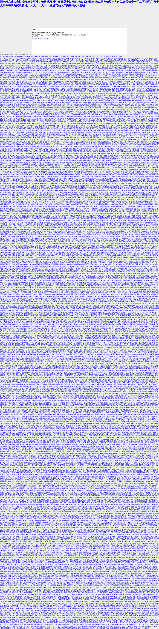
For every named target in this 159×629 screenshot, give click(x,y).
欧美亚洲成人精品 (34, 169)
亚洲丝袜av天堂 (30, 123)
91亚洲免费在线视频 (34, 552)
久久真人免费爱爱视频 (75, 180)
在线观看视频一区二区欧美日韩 (60, 245)
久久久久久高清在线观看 (89, 67)
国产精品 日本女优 (90, 495)
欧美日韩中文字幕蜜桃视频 (46, 610)
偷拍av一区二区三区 (21, 166)
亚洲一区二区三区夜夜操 (30, 259)
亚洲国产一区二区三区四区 (78, 208)
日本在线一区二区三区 (10, 204)
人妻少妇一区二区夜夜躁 (67, 328)
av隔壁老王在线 (146, 197)
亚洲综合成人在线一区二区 (60, 282)
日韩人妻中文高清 (12, 547)
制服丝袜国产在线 (12, 324)
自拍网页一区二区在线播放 (117, 356)
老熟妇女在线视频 (96, 293)
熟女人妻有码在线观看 (119, 406)
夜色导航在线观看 (33, 229)
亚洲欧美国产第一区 (124, 443)
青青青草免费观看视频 (127, 74)
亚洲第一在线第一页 (92, 383)
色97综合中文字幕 (122, 506)
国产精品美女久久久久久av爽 (103, 406)
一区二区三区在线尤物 (143, 70)
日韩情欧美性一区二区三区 (150, 360)
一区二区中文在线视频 (75, 335)
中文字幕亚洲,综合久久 (125, 189)
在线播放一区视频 (136, 286)
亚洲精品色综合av (7, 226)
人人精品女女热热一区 (133, 391)
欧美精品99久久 (14, 277)
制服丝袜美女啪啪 (66, 344)
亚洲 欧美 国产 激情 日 (112, 182)
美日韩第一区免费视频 (88, 379)
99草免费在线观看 (88, 245)
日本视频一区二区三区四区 (72, 90)
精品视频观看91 (48, 107)
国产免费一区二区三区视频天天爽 (53, 60)
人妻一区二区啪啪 (16, 194)
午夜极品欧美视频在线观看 (141, 404)
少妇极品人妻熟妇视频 (125, 210)
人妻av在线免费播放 (151, 107)
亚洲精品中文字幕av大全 (53, 256)
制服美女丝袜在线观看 (126, 132)
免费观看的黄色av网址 (141, 257)
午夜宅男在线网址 (121, 120)
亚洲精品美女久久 (133, 411)
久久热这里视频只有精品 (67, 114)
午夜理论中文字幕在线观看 (64, 370)
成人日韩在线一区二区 (126, 555)
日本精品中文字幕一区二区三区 (71, 83)
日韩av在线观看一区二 (18, 111)
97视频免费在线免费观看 (149, 557)
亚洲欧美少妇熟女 (116, 243)
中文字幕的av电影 (148, 208)
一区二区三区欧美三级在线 (133, 271)
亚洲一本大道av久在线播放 (78, 159)
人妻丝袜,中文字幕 (136, 157)
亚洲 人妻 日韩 (12, 157)
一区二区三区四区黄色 (71, 310)
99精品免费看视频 (142, 259)
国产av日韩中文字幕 (119, 241)
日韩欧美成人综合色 (129, 416)
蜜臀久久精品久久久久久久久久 (116, 492)
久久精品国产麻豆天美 (125, 95)
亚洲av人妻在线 (52, 406)
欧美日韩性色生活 (27, 81)
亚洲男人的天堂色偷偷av (57, 150)
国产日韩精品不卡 (12, 125)
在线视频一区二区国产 (61, 377)
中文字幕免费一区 (100, 349)
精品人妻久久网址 (125, 386)
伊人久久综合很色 (25, 106)
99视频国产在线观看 (147, 212)
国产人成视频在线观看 (12, 113)
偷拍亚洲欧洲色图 (5, 194)
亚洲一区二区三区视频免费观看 (72, 441)
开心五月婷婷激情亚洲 (132, 418)
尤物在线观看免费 (58, 510)
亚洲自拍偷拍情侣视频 (31, 409)
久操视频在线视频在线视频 (103, 513)
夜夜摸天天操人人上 (52, 307)
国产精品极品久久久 (103, 309)
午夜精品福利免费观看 (131, 497)
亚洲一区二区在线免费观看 (75, 93)
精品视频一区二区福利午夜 (98, 254)
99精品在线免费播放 (16, 522)
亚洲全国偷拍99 (54, 478)
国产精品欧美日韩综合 (51, 226)
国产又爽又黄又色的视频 (146, 527)
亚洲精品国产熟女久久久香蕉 (87, 155)
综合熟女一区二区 (88, 555)
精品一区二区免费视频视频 (70, 339)
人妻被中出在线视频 (107, 114)
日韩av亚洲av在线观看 (130, 517)
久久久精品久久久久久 (82, 210)
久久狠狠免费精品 (8, 365)
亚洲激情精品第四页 (32, 608)
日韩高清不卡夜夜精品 (44, 354)
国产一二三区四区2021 (63, 404)
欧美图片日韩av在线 (84, 122)
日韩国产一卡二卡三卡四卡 (137, 444)
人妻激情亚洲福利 (90, 279)
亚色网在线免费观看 (114, 395)
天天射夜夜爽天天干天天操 (125, 143)
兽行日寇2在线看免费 (119, 146)
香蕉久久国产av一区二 (130, 204)
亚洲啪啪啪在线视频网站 (67, 65)
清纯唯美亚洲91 (97, 234)
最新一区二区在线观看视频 (112, 275)
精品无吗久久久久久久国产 (128, 174)
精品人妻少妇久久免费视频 (148, 136)
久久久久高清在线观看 (148, 439)
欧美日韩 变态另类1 (66, 529)
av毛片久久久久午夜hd (121, 127)
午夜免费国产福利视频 (128, 203)
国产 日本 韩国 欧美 (125, 354)
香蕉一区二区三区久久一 (111, 548)
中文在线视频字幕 (60, 93)
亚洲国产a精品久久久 (146, 437)
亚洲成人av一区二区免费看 (137, 331)
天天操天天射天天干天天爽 (138, 164)
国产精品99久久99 (86, 90)
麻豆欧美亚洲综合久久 (80, 303)
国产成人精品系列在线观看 (78, 270)
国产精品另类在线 (123, 402)
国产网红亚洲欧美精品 (131, 159)
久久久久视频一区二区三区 (97, 291)
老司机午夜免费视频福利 (72, 116)
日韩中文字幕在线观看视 (13, 236)
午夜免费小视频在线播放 (27, 358)
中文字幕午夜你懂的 (59, 316)
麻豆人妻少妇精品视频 (95, 568)
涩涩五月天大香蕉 (45, 99)
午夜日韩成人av (58, 167)
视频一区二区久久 (56, 518)
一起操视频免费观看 (71, 187)
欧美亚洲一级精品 (75, 317)
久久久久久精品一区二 (37, 65)
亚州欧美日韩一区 (70, 77)
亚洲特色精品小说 (15, 77)
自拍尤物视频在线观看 (115, 273)
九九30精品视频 (16, 460)
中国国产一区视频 (136, 206)
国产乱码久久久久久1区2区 (11, 476)
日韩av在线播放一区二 (38, 286)
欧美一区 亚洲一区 (84, 376)
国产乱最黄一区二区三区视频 (144, 93)
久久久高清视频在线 (124, 97)
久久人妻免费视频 (147, 90)
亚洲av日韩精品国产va (120, 240)
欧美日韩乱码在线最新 (36, 107)
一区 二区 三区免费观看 (75, 220)
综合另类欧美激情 (32, 303)
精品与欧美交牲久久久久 (92, 485)
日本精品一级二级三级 (107, 287)
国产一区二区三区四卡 (6, 58)
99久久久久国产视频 (30, 349)
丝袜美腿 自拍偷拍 (118, 466)
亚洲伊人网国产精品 (74, 146)
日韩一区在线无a (107, 241)
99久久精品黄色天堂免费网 (67, 70)
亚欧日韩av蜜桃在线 (24, 458)
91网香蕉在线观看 (33, 330)
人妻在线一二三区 (98, 388)
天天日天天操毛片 (39, 127)
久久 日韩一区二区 (79, 314)
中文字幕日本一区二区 (81, 580)
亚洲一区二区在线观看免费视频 (90, 222)
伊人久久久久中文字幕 (48, 361)
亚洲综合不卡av (90, 109)
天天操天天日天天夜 (18, 548)
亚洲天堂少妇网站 (128, 257)
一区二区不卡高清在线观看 (94, 176)
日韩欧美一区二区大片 (99, 137)
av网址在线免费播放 (51, 561)
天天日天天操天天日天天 (149, 114)
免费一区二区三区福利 (138, 540)
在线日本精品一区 (147, 478)
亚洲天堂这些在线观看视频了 (92, 233)
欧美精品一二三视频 (36, 501)
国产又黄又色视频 (63, 247)
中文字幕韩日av (122, 77)
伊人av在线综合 (98, 259)
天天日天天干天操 (132, 146)
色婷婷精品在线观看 (104, 296)
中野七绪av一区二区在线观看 (44, 374)
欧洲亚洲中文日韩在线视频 (121, 63)
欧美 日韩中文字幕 (15, 212)
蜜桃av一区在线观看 (58, 312)
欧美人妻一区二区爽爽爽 (118, 319)
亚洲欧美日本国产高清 (55, 189)
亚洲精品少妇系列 (87, 534)
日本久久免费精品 (150, 120)
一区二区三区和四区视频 (114, 86)
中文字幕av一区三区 (11, 74)
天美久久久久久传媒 (70, 238)
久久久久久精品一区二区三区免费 (139, 233)
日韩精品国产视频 (69, 231)
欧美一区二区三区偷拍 (65, 517)
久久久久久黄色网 (58, 171)
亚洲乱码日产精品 (95, 139)
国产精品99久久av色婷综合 (49, 153)
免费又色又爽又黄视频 (134, 328)
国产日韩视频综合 (107, 233)
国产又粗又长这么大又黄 (41, 178)
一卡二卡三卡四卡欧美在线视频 (65, 580)
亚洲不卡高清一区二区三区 (96, 264)
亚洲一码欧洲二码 (44, 77)
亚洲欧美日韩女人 (151, 388)
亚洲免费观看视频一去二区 (108, 143)
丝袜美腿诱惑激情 (31, 441)
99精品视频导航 (23, 233)
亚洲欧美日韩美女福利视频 (37, 411)
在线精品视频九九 (75, 224)
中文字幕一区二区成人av (48, 531)
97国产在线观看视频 (104, 464)
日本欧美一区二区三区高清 (135, 319)
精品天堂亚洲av (105, 504)
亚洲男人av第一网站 (47, 187)
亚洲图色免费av (19, 344)
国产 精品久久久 (76, 305)
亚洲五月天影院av (84, 293)
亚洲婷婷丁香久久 (61, 552)
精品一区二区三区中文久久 (132, 277)
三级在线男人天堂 (33, 118)
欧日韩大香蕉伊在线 (148, 316)
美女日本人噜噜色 (45, 376)
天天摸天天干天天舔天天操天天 (67, 628)
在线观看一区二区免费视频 (143, 58)
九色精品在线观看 (42, 114)
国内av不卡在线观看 (135, 213)
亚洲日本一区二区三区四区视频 (87, 432)
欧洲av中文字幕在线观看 (69, 120)
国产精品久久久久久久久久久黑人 (79, 589)
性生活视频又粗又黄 (26, 614)
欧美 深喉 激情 (38, 555)
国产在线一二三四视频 (145, 497)
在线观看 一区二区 (115, 136)
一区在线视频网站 (31, 79)
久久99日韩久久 (42, 173)
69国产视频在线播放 (66, 557)
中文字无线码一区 (143, 162)
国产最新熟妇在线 (114, 578)
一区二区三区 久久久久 (82, 492)
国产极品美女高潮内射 (104, 62)
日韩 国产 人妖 (38, 619)
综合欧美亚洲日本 (145, 381)
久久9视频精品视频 (70, 264)
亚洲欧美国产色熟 (85, 397)
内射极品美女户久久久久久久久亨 (75, 312)
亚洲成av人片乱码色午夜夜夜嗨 (63, 330)
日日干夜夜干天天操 (27, 183)
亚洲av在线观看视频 (118, 497)
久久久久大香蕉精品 (62, 76)
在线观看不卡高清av (144, 180)
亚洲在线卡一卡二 (11, 594)
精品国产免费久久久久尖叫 (146, 330)
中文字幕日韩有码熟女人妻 (44, 540)
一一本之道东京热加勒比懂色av (104, 79)
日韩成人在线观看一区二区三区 (60, 469)
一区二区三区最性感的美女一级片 (118, 301)
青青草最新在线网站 (25, 143)
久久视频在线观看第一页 (149, 217)
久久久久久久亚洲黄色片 (38, 333)
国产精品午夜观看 (143, 428)
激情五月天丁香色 (145, 418)
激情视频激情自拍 (63, 190)
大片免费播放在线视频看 (69, 81)
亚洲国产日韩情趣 (101, 421)
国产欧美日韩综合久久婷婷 (42, 157)
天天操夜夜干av (8, 65)
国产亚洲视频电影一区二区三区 (60, 279)
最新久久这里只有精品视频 (99, 141)
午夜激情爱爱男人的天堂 (64, 416)
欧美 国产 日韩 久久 (19, 575)
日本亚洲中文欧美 (41, 84)
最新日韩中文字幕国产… (20, 339)
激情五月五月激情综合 (45, 386)
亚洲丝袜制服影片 (38, 596)
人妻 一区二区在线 (24, 448)
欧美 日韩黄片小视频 (100, 86)
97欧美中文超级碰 (85, 564)
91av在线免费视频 (131, 614)
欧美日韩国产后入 (92, 416)
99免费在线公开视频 (60, 107)
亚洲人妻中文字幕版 (116, 72)
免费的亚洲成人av (20, 282)
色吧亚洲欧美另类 (54, 243)
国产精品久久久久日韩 (44, 518)
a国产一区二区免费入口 (50, 353)
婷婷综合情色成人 (86, 173)
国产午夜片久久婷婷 (114, 130)
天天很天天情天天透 (120, 469)
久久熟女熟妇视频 (25, 444)
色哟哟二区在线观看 (90, 601)
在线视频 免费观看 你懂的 (43, 83)
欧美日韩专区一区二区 (77, 333)
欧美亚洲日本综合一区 (42, 506)
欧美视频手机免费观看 (101, 74)
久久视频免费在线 (39, 492)
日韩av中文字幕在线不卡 (53, 127)
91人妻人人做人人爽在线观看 (34, 628)
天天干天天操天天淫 (118, 178)
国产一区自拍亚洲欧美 (130, 60)
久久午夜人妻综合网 (77, 353)
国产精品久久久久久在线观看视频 (146, 533)
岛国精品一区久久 (42, 301)
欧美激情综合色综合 (67, 227)
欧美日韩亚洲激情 (152, 226)
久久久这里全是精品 (36, 180)
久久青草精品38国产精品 (54, 439)
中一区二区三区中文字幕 (78, 383)
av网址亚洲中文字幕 (91, 400)
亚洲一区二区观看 (45, 356)
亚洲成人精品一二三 (118, 427)
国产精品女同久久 (131, 134)
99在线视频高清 (106, 178)
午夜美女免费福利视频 (128, 481)
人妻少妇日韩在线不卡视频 (116, 183)
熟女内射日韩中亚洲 (45, 118)
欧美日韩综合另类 (133, 536)
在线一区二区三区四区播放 (14, 182)
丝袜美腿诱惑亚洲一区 (89, 584)
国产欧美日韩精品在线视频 (28, 309)
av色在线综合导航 (112, 137)
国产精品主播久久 (125, 534)
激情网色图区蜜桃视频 (32, 141)
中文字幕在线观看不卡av (14, 296)
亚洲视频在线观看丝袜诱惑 (41, 81)
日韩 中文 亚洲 (59, 450)
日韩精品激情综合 (127, 185)
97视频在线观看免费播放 (94, 467)
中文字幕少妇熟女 (139, 284)
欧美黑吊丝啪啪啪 (123, 550)
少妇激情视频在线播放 (97, 166)
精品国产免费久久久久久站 (10, 501)
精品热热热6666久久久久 (30, 150)
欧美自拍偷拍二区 (23, 525)
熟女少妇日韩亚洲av (45, 90)
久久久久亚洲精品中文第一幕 (55, 358)
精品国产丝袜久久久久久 (29, 379)
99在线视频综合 (120, 268)
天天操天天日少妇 (68, 143)
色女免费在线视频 (74, 247)
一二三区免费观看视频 (102, 591)
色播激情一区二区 (53, 123)
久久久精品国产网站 (104, 432)
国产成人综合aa (108, 510)
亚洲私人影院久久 (15, 391)
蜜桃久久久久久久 (47, 316)
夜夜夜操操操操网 (150, 243)
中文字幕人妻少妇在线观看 (86, 107)
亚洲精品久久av (26, 342)
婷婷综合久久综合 (78, 63)
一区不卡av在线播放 (29, 305)
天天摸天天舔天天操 (117, 204)
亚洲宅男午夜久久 (25, 95)
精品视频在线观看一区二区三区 (88, 206)
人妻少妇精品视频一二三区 (94, 314)
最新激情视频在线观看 (120, 381)
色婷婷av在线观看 (35, 204)
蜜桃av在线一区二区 (132, 501)
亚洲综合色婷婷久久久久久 (109, 153)
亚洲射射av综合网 (82, 291)
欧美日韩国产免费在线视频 (19, 229)
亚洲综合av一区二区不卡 (122, 164)
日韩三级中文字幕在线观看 (107, 65)
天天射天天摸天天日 (152, 67)
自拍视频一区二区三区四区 (77, 612)
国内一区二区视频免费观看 (98, 593)
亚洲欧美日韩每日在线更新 (78, 621)
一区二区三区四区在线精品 (55, 155)
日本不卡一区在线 (31, 58)
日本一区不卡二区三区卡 (17, 301)
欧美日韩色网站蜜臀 (42, 210)
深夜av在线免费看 (122, 152)
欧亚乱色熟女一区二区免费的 (56, 197)
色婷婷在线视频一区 (65, 511)
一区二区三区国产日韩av (76, 566)
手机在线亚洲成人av (55, 252)
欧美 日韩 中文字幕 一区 (31, 331)
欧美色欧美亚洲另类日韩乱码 (119, 360)
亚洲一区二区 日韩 (21, 494)
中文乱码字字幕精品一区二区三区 (48, 575)
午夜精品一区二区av (141, 529)
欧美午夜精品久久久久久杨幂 (127, 148)
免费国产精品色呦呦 (57, 356)
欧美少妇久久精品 (23, 312)
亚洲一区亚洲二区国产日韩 (31, 120)
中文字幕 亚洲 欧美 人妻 (133, 99)
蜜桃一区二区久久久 (64, 257)
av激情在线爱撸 (38, 213)
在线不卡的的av (88, 86)
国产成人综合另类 (33, 407)
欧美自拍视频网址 (113, 555)
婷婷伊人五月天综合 (34, 531)
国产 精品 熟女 (145, 504)
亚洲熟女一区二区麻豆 (38, 476)
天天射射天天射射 (30, 469)
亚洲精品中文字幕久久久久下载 (16, 566)
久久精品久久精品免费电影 (120, 144)
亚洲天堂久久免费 (59, 395)
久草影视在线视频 (133, 234)
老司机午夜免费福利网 (70, 464)
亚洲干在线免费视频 (136, 374)
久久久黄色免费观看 (37, 277)
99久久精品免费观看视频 (91, 390)
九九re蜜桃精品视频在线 (109, 368)
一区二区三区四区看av (111, 166)
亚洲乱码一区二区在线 (113, 254)
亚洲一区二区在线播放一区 (78, 561)
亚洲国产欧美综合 (114, 279)
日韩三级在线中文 (71, 427)
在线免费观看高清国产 (138, 347)
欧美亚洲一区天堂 (41, 460)
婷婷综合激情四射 (25, 203)
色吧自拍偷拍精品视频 (79, 88)
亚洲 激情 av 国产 (69, 111)
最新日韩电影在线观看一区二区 (109, 286)
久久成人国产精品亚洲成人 (123, 310)
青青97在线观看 (15, 358)
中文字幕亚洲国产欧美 (92, 407)
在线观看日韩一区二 (73, 587)
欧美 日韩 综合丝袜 (36, 601)
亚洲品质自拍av (34, 525)
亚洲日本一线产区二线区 (31, 356)
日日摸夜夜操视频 (84, 178)
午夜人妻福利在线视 (9, 76)
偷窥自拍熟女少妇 (50, 400)
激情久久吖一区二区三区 (113, 349)
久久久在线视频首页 (142, 453)
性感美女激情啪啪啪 (66, 74)
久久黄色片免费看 (102, 174)
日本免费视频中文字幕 (134, 511)
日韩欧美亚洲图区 (62, 129)
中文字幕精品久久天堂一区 (49, 169)
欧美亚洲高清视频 (127, 284)
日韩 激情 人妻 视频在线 (30, 241)
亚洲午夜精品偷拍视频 (62, 455)
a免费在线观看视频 (138, 210)
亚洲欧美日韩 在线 (71, 273)
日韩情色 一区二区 (120, 236)
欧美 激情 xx (48, 148)
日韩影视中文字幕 (49, 555)
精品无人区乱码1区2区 (17, 275)
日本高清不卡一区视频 (131, 594)
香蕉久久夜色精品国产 (142, 141)
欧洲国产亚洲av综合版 (65, 623)
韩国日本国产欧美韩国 (60, 136)
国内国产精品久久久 (131, 249)
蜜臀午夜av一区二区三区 (112, 524)
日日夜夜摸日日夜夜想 (90, 420)
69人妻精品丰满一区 (71, 349)
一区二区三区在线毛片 (121, 169)
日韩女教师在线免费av (88, 608)
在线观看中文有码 (22, 279)
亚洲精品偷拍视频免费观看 (120, 111)
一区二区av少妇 (144, 536)
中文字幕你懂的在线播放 (105, 69)
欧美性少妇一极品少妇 (150, 406)
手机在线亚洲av (151, 227)
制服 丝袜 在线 (87, 150)
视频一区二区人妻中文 (64, 280)
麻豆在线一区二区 (92, 58)
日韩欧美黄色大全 (77, 102)
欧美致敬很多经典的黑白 (132, 515)
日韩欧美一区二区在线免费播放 (48, 543)
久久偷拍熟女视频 (75, 182)
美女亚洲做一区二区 (118, 428)
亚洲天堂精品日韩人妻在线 (57, 104)
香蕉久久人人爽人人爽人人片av (25, 541)
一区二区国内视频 (14, 309)
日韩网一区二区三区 (132, 92)
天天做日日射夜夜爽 (32, 162)
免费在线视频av (120, 150)
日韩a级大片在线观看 (19, 215)
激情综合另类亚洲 (131, 241)
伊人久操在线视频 (77, 420)
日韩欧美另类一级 (48, 601)
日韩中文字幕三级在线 (36, 284)
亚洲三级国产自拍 (105, 624)
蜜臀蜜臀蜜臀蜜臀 (132, 263)
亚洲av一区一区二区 (39, 109)
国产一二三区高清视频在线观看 (88, 113)
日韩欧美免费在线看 (56, 585)
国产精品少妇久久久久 (86, 301)
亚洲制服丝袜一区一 (90, 517)
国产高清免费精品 (75, 137)
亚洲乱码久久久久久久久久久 (34, 559)
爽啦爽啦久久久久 (90, 455)
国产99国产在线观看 (118, 594)
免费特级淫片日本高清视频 (129, 330)
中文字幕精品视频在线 (88, 79)
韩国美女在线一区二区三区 (40, 203)
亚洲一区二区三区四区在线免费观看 (89, 164)
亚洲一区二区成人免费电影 (87, 215)
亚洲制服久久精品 (88, 74)
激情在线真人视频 (88, 257)
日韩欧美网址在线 (142, 608)
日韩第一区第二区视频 (23, 180)
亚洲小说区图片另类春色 (80, 541)
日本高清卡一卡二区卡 (17, 356)
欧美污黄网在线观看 (6, 321)
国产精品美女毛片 (19, 58)
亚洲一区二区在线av (109, 467)
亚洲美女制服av (23, 107)
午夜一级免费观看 (61, 240)
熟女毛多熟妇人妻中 (39, 425)
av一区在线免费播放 (39, 534)
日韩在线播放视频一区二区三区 (107, 573)
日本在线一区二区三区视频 (62, 337)
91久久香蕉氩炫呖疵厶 (142, 199)
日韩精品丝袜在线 (133, 169)
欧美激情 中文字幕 (98, 90)
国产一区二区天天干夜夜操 (72, 167)
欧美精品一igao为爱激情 (141, 628)
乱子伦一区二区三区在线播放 (76, 92)
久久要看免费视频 (131, 139)
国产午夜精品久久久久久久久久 (86, 81)
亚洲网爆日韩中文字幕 (34, 159)
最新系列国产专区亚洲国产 (26, 323)
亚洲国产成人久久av (146, 356)
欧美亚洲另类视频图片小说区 (104, 109)
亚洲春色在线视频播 (13, 578)
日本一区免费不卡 (61, 476)
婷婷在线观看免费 (128, 86)
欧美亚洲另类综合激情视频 (40, 444)
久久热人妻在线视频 (26, 554)
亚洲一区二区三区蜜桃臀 (75, 598)
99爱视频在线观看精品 (118, 624)
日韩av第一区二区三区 (132, 150)
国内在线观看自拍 (19, 354)
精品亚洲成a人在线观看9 (110, 547)
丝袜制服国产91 (95, 196)
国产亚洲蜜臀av (15, 374)
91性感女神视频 (22, 511)
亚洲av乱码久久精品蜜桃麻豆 (120, 67)
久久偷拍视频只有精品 (13, 520)
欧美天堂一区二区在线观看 (109, 503)
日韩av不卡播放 (132, 480)
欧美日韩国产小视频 (15, 390)
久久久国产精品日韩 (88, 182)
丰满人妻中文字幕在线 (99, 60)
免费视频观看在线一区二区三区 (106, 152)
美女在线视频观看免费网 (32, 368)
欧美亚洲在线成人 (135, 212)
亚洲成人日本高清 (25, 261)
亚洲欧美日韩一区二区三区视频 (108, 407)
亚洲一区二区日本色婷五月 (46, 215)
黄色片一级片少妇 (79, 504)
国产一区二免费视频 (82, 316)
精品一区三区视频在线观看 (113, 76)
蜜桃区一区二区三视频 (46, 331)
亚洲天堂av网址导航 (121, 317)
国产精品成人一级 (75, 190)
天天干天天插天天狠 (140, 488)
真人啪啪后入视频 (121, 263)
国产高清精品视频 (129, 487)
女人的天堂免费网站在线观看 (16, 487)
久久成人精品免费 (45, 522)
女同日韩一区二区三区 (140, 81)
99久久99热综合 (31, 455)
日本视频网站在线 (146, 194)
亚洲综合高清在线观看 (13, 83)
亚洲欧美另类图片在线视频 (107, 377)
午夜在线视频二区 (142, 72)
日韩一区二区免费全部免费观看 (128, 462)
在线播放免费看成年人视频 (107, 545)
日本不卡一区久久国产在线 (130, 312)
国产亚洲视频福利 (77, 280)
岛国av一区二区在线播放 (107, 480)
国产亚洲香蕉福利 (79, 497)
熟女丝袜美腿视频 (86, 137)
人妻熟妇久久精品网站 (136, 568)
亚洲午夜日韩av (31, 63)
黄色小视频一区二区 (29, 603)
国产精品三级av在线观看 (76, 455)
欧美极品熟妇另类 (73, 141)
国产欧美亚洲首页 (135, 194)
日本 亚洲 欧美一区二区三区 (95, 370)
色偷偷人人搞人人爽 (39, 554)
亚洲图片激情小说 (135, 63)
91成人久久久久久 (111, 220)
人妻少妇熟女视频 (55, 81)
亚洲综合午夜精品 (28, 492)
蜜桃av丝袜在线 (113, 596)
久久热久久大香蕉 (77, 444)
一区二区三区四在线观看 (75, 363)
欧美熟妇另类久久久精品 (122, 104)
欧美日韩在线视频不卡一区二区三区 (13, 310)
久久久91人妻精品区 (107, 409)
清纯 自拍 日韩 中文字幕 (131, 245)
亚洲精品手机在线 (20, 171)
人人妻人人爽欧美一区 (148, 300)
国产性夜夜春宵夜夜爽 (25, 70)
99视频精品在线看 (35, 76)
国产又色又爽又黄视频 (137, 97)
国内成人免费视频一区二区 (102, 257)
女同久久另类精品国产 (17, 266)
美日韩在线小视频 (144, 178)
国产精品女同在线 (139, 123)
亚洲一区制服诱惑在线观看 (73, 388)
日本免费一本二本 (121, 192)
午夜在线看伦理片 (33, 166)
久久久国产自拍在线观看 (88, 247)
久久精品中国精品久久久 (64, 236)
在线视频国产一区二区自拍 (98, 367)
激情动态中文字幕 (102, 298)
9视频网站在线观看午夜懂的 (62, 601)
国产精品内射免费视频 (72, 395)
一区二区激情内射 (98, 275)
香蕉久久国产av (63, 180)
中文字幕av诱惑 (104, 227)
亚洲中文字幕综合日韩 (142, 166)
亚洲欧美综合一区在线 (114, 488)
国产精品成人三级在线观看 (65, 303)
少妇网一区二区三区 (12, 233)
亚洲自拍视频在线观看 (115, 162)
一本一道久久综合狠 (80, 241)
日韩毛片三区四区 (51, 466)
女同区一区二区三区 (104, 312)
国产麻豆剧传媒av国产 (139, 471)
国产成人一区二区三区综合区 (142, 143)
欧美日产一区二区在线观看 (19, 99)
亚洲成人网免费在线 (145, 464)
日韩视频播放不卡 (83, 436)
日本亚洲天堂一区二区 (68, 615)
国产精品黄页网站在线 (95, 213)
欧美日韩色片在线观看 (81, 425)
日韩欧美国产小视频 (55, 428)
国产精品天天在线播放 (27, 247)
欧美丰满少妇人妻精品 (133, 321)
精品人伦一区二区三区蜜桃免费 (29, 436)
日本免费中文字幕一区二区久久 (112, 434)
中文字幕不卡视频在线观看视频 (136, 467)
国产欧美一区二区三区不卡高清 (60, 398)
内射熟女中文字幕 (85, 548)
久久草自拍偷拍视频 (33, 146)
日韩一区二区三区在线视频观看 (19, 580)
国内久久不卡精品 (42, 111)
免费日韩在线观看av (101, 226)
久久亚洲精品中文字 (96, 529)
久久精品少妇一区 (150, 97)
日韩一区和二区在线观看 (27, 621)
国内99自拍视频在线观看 (90, 102)
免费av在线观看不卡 (8, 455)
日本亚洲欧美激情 (119, 222)
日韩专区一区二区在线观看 (103, 437)
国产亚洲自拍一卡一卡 (118, 92)
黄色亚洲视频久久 (145, 169)
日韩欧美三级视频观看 (59, 263)
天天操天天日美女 (117, 229)
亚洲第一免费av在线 (150, 187)
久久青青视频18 (50, 321)
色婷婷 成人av (28, 86)
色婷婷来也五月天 (111, 333)
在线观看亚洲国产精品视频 (35, 129)
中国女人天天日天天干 (73, 513)
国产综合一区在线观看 (114, 397)
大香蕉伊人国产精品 (109, 120)
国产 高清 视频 (127, 273)
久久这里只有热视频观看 (134, 129)
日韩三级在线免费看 (133, 473)
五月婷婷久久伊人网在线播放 (59, 152)
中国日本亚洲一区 (33, 122)
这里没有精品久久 (92, 159)
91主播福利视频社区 (137, 137)
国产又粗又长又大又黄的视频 (78, 319)
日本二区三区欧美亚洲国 (65, 63)
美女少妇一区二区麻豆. (134, 240)
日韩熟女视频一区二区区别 (118, 324)
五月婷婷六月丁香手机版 (23, 130)
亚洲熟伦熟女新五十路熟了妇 (75, 430)
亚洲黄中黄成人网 (139, 88)
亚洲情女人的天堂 (14, 488)
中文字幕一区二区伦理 (90, 203)
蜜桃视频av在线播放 (29, 194)
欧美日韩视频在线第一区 (10, 294)
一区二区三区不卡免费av (146, 312)
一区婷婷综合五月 (152, 174)
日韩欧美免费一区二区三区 (73, 626)
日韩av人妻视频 (15, 589)
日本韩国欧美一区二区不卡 (118, 113)
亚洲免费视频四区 (108, 213)
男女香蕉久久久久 (86, 212)
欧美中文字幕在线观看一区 (22, 414)
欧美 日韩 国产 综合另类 (106, 469)
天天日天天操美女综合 (45, 275)
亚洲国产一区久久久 (12, 132)
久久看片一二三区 (124, 286)
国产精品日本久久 (25, 206)
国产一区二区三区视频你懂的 (43, 402)
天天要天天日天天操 (8, 268)
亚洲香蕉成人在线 (128, 388)
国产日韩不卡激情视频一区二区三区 (134, 256)
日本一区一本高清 (15, 81)
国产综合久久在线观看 (98, 351)
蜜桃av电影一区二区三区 (45, 495)
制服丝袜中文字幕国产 (48, 370)
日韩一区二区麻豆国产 (29, 114)
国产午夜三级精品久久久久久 (144, 416)
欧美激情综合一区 (68, 425)
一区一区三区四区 (58, 436)
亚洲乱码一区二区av (113, 367)
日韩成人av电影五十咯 (53, 125)
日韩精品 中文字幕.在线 (44, 379)
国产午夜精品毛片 (23, 134)
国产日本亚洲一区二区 (52, 286)
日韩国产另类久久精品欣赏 (86, 349)
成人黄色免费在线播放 (103, 517)
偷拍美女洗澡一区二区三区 (24, 425)
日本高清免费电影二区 (124, 333)
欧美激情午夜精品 (96, 330)
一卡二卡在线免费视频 (145, 594)
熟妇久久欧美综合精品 (59, 414)
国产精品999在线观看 (75, 617)
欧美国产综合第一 (105, 144)
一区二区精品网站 (137, 171)
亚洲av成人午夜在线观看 (129, 116)
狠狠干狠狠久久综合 (51, 600)
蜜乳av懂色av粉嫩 (34, 233)
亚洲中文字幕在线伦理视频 (30, 77)
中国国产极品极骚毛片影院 (84, 234)
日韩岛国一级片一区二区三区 (111, 330)
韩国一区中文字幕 (67, 241)
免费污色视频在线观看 (136, 550)
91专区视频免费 (101, 333)
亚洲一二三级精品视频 (93, 192)
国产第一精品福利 (121, 129)
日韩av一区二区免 (56, 99)
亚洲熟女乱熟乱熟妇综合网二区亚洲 (93, 217)
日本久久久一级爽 (52, 254)
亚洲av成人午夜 (26, 529)
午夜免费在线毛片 (28, 178)
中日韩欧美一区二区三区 (130, 446)
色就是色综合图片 (88, 180)
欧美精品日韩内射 (82, 473)
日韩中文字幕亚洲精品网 (87, 99)
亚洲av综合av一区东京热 (105, 206)
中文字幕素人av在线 (40, 199)
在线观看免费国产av (47, 368)
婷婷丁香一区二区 (135, 90)
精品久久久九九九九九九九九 (113, 446)
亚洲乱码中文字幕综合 (105, 102)
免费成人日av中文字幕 (147, 261)
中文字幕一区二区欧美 (94, 310)
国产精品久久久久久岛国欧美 (53, 360)
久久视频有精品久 (60, 418)
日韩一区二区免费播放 (120, 316)
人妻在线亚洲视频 (87, 347)
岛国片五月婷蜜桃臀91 (129, 434)
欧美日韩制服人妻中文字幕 (127, 453)
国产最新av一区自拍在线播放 (99, 132)
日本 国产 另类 (10, 483)
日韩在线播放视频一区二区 (73, 259)
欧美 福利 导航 (113, 354)
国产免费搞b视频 (55, 58)
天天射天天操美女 (112, 93)
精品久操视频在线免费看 (35, 462)
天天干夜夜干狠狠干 (112, 224)
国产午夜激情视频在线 (40, 197)
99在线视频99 (110, 150)
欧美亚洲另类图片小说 (129, 252)
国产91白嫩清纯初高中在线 (62, 229)
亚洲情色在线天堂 (11, 312)
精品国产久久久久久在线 (67, 324)
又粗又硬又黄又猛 (145, 127)
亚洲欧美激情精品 (112, 443)
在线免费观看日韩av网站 (131, 437)
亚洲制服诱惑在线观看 (36, 234)
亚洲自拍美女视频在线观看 (92, 361)
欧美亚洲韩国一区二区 (142, 203)
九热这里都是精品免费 (104, 134)
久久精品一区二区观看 (99, 150)
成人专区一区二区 (62, 141)
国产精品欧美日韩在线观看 (50, 159)
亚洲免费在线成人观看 (22, 517)
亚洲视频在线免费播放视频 (36, 240)
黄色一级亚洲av (55, 488)
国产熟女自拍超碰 (44, 92)
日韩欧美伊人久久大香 (29, 116)
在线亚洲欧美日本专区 (49, 76)
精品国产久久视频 (45, 388)
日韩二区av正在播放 (70, 591)
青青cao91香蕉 (126, 349)
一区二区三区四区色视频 (52, 227)
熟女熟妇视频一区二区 (137, 303)
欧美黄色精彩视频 (48, 196)
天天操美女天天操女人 (77, 495)
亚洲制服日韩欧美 (5, 623)
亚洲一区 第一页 (29, 69)
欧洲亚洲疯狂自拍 (121, 511)
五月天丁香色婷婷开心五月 (90, 448)
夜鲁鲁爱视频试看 (52, 173)
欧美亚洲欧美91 (8, 222)
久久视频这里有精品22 (130, 570)
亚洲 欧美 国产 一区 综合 (149, 286)
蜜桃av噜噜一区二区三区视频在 (20, 333)
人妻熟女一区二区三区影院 (124, 201)
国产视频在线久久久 (119, 391)
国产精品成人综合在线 (129, 608)
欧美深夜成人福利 (104, 113)
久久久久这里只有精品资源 (117, 495)
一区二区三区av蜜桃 (49, 326)
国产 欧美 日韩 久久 (71, 568)
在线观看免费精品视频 (50, 517)
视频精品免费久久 (95, 111)
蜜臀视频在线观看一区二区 (61, 495)
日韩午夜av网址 (40, 247)
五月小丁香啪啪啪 (136, 84)
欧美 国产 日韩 (98, 534)
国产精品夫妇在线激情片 (40, 243)
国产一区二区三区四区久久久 (116, 125)
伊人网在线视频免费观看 (83, 77)
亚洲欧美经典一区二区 (21, 268)
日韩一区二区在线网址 (137, 337)
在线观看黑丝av (124, 182)
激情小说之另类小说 (24, 257)
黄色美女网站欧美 (8, 610)
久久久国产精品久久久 (144, 326)
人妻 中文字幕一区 (93, 286)
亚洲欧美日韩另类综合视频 (17, 162)
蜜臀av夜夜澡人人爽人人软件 (79, 213)
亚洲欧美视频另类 (112, 95)
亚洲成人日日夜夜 (135, 182)
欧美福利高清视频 (77, 384)
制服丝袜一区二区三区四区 (54, 69)
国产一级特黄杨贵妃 (34, 361)
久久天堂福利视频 (20, 455)
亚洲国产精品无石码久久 (47, 93)
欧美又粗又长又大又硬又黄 (59, 92)
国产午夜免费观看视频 (9, 256)
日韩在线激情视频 (15, 263)
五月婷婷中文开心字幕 (136, 301)
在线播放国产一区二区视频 (75, 86)
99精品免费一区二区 (34, 346)
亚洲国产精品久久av (83, 189)
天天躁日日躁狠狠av (49, 563)
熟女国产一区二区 (63, 319)
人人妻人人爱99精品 (44, 437)
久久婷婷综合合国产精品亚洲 (136, 120)
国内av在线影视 (105, 485)
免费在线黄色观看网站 (145, 125)
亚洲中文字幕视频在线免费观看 (143, 376)
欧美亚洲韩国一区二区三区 (90, 543)
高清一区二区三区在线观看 (86, 354)
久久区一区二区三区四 (146, 245)
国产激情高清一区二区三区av (107, 543)
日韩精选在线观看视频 (102, 354)
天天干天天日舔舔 (113, 474)
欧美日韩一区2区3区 (47, 346)
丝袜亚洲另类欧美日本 (145, 287)
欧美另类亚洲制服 (10, 63)
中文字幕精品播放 (133, 393)
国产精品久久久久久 (15, 342)
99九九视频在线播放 (24, 563)
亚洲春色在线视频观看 (139, 273)
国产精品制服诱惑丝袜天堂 (126, 398)
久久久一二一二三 (16, 189)
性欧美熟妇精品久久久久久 (18, 513)
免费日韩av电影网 (31, 301)
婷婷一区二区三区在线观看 (81, 391)
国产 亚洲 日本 (82, 310)
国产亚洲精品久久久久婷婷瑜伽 (76, 219)
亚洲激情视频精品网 (80, 143)
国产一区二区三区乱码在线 (138, 400)
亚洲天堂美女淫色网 (111, 626)
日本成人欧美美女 (66, 88)
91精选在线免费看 (148, 323)
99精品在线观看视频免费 (41, 250)
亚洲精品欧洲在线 (78, 183)
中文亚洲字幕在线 (135, 114)
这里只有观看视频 (147, 524)
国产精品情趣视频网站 (44, 263)
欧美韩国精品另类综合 (135, 545)
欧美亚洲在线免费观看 (43, 469)
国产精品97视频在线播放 (148, 541)
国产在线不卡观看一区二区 (124, 404)
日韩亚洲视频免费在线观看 (99, 250)
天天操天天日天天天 (125, 100)
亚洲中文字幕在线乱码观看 (55, 591)
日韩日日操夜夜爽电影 (106, 448)
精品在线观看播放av (59, 174)
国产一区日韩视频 (87, 418)
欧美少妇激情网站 (34, 187)
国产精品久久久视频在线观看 (13, 150)
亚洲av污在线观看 (150, 88)
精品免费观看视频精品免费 (148, 144)
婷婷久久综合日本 (132, 554)
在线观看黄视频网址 (65, 226)
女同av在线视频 (134, 294)
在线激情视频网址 (81, 439)
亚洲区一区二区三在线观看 (8, 279)
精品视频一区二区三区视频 (101, 413)
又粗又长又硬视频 (144, 62)
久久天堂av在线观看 (55, 444)
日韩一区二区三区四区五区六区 (137, 353)
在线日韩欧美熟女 (90, 333)
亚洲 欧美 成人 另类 (58, 487)
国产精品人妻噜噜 (20, 568)
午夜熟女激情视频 (148, 513)
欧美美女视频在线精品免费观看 (87, 577)
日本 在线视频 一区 (54, 97)
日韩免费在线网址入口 (121, 79)
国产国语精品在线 (69, 166)
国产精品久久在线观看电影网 (43, 323)
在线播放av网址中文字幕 (142, 487)
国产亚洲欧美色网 (29, 421)
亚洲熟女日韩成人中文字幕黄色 (50, 593)
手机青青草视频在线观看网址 (74, 233)
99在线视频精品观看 (91, 460)
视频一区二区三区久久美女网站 (19, 102)
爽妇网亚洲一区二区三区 (66, 508)
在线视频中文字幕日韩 (40, 624)
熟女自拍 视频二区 (90, 204)
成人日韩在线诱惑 (38, 226)
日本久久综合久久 (112, 189)
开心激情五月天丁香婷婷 (77, 520)
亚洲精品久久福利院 (16, 120)
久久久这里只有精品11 (144, 130)
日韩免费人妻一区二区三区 (134, 621)
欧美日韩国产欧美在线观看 (36, 321)
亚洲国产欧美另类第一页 (12, 444)
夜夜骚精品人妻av (125, 335)
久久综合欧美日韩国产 (57, 268)
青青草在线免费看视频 (138, 368)
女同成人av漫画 (16, 555)
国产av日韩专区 (101, 81)
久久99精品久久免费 (110, 344)
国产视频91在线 (119, 199)
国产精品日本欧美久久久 (88, 162)
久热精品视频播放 (64, 333)
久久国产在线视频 (60, 430)
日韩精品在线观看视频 (113, 598)
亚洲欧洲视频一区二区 (9, 351)
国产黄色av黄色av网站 (80, 256)
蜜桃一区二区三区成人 (13, 328)
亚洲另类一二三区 (110, 264)
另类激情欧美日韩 (33, 420)
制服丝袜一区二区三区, (109, 293)
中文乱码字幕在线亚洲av (90, 335)
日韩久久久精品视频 (121, 234)
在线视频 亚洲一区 (65, 446)
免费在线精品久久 (64, 270)
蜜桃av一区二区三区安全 (21, 510)
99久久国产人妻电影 (109, 176)
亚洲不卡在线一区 (77, 226)
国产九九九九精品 (116, 116)
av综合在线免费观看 (73, 139)
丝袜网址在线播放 (12, 143)
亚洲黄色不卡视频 (18, 421)
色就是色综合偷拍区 (106, 240)
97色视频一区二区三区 (141, 367)
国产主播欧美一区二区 (58, 522)
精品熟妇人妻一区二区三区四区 (54, 490)
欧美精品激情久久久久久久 (15, 210)
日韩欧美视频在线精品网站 (122, 114)
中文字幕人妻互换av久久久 (141, 95)
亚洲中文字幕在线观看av (143, 183)
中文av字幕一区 (21, 63)
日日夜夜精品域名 (88, 406)
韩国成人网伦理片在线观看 (101, 418)
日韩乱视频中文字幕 (108, 160)
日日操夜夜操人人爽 (134, 77)
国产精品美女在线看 (96, 199)
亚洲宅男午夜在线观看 (85, 585)
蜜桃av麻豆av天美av (127, 488)
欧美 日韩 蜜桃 (100, 84)
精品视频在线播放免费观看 (37, 134)
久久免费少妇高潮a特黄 (100, 125)
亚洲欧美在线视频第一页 (53, 533)
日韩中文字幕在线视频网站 (41, 86)
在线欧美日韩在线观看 (95, 169)
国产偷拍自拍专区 (39, 533)
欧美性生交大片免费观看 (56, 111)
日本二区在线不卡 (121, 467)
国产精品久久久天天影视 (60, 146)
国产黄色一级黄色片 (48, 458)
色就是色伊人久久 (24, 113)
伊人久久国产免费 (102, 123)
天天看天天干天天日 (33, 298)
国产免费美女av (13, 314)
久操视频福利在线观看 (113, 81)
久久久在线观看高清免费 (113, 628)
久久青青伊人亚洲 (141, 226)
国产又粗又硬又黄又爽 (108, 612)
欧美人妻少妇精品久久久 (25, 148)
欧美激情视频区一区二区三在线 (140, 363)
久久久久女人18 (64, 123)
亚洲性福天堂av (43, 473)
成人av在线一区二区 (144, 60)
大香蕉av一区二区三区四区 (11, 249)
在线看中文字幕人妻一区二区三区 (125, 457)
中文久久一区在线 (14, 84)
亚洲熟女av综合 (80, 127)
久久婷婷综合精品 (58, 162)
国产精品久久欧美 (92, 65)
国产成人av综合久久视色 (105, 400)
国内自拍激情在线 (77, 517)
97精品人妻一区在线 (108, 525)
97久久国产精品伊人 (79, 360)
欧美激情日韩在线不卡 (120, 109)
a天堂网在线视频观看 (85, 271)
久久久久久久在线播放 (123, 436)
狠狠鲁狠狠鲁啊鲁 (97, 77)
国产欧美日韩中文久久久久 (127, 533)
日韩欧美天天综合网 (16, 139)
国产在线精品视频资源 (38, 529)
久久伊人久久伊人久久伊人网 (101, 173)
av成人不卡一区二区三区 (20, 420)
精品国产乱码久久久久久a (8, 287)
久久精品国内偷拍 (60, 215)
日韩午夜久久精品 (23, 617)
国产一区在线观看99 (127, 254)
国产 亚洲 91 (132, 291)
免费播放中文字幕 (42, 309)
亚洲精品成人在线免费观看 (63, 185)
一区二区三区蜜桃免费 (29, 189)
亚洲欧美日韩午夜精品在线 (136, 192)
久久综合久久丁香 (24, 501)
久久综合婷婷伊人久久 (29, 337)
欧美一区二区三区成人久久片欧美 (27, 437)
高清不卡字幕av (26, 499)
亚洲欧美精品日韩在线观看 (140, 510)
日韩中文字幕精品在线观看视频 (101, 271)
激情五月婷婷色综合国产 (20, 100)
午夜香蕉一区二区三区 (34, 245)
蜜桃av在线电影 (13, 160)
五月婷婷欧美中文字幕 (94, 518)
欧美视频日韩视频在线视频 (140, 349)
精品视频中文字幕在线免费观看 (86, 393)
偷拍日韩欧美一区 (11, 134)
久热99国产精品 (49, 450)
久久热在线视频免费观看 (117, 418)
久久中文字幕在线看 (64, 153)
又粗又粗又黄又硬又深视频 (149, 277)
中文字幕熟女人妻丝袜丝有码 (89, 300)
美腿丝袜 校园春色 (31, 354)
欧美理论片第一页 (29, 504)
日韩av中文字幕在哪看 (21, 280)
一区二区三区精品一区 (15, 164)
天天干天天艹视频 (25, 174)
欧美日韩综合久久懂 (93, 143)
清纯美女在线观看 (126, 275)
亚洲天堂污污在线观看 (100, 157)
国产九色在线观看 (23, 307)
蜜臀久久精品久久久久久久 (138, 224)
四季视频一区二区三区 (104, 190)
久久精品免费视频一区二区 (140, 441)
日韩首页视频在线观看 (129, 219)
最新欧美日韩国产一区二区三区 (131, 421)
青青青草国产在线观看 (65, 144)
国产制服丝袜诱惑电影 (38, 328)
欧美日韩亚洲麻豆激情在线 (27, 192)
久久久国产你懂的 (130, 485)
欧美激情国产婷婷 (126, 414)
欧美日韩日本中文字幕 (27, 273)
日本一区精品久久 (20, 495)
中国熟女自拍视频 (30, 344)
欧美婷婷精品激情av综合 (27, 83)
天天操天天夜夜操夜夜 (38, 466)
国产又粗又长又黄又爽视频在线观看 (135, 102)
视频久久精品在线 (11, 525)
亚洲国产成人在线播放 (126, 123)
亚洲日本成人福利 (142, 298)
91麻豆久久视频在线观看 (52, 65)
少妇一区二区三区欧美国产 (55, 547)
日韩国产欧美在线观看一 (92, 249)
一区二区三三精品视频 (9, 118)
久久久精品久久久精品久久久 (80, 254)
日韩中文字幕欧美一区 (93, 208)
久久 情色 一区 (65, 533)
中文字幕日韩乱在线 (147, 238)
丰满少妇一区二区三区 (100, 83)
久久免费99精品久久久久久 (27, 324)
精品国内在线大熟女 (124, 508)
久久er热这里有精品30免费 (10, 270)
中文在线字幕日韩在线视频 (79, 478)
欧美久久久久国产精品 (6, 608)
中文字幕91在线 (118, 256)
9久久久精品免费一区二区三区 (135, 187)
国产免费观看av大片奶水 (90, 527)
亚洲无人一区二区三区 (128, 250)
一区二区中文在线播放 (151, 192)
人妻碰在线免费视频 (147, 538)
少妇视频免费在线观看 (20, 159)
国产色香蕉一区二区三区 (103, 106)
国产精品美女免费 (35, 136)
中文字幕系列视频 (92, 538)
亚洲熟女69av (28, 534)
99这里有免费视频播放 (150, 490)
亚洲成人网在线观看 (104, 58)
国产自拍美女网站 (89, 421)
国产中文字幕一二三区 (58, 354)
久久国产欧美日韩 (113, 83)
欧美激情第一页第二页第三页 (137, 152)
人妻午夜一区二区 (11, 538)
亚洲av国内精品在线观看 (82, 368)
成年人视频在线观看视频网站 (48, 420)
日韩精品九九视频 (78, 144)
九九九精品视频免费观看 (138, 104)
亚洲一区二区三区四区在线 (31, 139)
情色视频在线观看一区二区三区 (83, 157)
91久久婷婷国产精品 (122, 377)
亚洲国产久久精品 (16, 623)
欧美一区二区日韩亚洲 (74, 379)
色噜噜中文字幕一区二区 (91, 480)
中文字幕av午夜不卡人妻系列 (12, 97)
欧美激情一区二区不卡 (110, 77)
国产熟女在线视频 (130, 268)
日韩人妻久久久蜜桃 (9, 180)
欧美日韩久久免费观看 (15, 127)
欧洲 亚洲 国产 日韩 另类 (135, 317)
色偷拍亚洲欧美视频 (101, 99)
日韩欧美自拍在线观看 (108, 294)
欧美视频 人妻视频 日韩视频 (88, 152)
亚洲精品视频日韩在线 (13, 95)
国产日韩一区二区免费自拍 (138, 65)
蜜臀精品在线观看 (62, 466)
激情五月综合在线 (149, 518)
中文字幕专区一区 (118, 159)
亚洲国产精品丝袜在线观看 (116, 70)
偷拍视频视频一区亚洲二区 (34, 384)
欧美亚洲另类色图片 (57, 90)
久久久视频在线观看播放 (149, 436)
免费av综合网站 (110, 84)
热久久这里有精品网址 (144, 134)
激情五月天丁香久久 (74, 458)
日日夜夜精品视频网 (15, 434)
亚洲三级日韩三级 (69, 547)
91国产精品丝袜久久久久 (119, 167)
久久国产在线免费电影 (19, 173)
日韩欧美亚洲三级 (37, 174)
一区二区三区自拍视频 (77, 407)
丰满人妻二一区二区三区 (136, 407)
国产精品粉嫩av (153, 139)
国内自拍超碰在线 (82, 628)
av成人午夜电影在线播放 (132, 531)
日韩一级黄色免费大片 (104, 67)
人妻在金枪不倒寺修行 (38, 261)
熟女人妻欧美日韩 (31, 111)
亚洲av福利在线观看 (66, 541)
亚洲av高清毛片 (14, 293)
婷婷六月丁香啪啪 (118, 589)
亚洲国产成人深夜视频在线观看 (97, 95)
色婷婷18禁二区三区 (32, 473)
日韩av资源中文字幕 (133, 420)
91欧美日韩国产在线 (26, 197)
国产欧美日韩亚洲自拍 (52, 328)
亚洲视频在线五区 (37, 326)
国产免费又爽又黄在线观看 (40, 217)
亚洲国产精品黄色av (40, 615)
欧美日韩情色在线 (71, 160)
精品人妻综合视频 (129, 229)
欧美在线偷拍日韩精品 (43, 349)
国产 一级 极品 (40, 305)
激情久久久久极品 (52, 182)
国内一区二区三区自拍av (108, 192)
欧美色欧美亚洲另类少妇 (138, 83)
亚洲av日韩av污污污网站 (7, 585)
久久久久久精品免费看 (48, 208)
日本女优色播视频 (10, 136)
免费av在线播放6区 (86, 60)
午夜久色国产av (45, 268)
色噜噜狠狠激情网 (151, 83)
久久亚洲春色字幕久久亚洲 (10, 88)
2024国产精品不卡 (135, 215)
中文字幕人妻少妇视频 (140, 185)
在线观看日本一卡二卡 (87, 167)
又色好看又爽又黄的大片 (134, 69)
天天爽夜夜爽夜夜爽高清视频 (39, 67)
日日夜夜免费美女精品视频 (115, 60)
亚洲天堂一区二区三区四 (54, 524)
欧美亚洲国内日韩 (20, 298)
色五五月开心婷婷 (18, 388)
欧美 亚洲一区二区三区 (93, 557)
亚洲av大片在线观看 (102, 247)
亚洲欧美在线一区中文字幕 (51, 284)
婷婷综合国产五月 (67, 624)
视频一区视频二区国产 (113, 414)
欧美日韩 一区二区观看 (150, 171)
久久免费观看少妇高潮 (48, 220)
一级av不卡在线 (84, 367)
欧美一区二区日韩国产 (83, 238)
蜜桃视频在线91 (112, 379)
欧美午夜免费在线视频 (123, 90)
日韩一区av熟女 (8, 86)
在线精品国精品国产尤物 (78, 229)
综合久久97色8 (37, 132)
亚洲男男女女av (121, 420)
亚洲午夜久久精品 (51, 109)
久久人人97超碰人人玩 (148, 605)
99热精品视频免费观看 (65, 201)
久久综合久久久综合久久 (54, 143)
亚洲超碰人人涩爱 (139, 132)
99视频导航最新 (129, 601)
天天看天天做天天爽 (89, 481)
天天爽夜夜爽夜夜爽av (130, 72)
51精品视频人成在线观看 (78, 153)
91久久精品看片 (63, 589)
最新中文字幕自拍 (33, 99)
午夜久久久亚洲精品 (97, 510)
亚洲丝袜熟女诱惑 (16, 492)
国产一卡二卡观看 (50, 240)
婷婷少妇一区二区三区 (112, 600)
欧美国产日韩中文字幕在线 (84, 582)
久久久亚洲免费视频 (42, 421)
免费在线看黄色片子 (9, 72)
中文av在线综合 (62, 300)
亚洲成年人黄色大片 (118, 271)
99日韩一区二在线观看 (78, 109)
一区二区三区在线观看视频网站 (112, 122)
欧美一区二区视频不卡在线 (137, 402)
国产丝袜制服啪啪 (77, 501)
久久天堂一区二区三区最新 (104, 187)
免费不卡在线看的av (112, 307)
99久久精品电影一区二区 (20, 552)
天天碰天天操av (105, 243)
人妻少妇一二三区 (27, 252)
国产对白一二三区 (25, 520)
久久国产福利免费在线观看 (80, 243)
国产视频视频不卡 (8, 400)
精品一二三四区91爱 (148, 99)
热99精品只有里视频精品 (112, 171)
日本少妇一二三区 (32, 543)
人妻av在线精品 (148, 395)
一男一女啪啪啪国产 (90, 550)
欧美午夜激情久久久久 (80, 286)
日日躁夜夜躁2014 (86, 423)
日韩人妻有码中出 (150, 229)
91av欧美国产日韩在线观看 (117, 321)
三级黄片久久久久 (65, 309)
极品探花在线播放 (36, 60)
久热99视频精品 (119, 287)
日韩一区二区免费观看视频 (128, 282)
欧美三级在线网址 (38, 271)
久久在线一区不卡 (64, 603)
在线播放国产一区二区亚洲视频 (114, 217)
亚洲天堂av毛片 (73, 122)
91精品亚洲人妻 (99, 508)
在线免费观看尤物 (62, 169)
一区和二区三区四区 (11, 307)
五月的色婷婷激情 (30, 335)
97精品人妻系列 (113, 471)
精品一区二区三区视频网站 (144, 577)
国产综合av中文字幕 (79, 84)
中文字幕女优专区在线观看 (38, 238)
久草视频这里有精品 (21, 370)
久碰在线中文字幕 (146, 236)
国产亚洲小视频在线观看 (9, 250)
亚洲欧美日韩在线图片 (105, 63)
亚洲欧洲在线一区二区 (88, 326)
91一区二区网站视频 (115, 203)
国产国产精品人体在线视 (125, 384)
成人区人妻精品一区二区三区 (124, 88)
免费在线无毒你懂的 (55, 340)
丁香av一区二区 (30, 439)
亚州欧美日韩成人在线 (6, 69)
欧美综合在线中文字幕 (15, 428)
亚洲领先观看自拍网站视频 (73, 358)
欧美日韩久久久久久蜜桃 (60, 323)
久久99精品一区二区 (16, 464)
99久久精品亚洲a (25, 60)
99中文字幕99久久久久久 (113, 185)
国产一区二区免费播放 (134, 197)
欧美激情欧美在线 (48, 418)
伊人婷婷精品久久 (5, 473)
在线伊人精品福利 (73, 152)
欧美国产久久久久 (134, 127)
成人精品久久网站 (14, 506)
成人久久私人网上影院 (10, 254)
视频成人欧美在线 (29, 152)
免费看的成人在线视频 (78, 453)
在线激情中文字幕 (143, 155)
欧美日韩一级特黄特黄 (49, 381)
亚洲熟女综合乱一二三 (144, 167)
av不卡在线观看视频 (25, 293)
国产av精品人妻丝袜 (72, 196)
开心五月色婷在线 (149, 137)
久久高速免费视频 (37, 196)
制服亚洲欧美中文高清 (46, 166)
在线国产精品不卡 (130, 70)
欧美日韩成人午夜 (5, 259)
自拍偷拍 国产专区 (11, 480)
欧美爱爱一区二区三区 (121, 411)
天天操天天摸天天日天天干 (59, 249)
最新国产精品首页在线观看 (107, 88)
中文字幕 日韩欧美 (99, 224)
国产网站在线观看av (69, 210)
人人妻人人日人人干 (15, 317)
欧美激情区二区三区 (52, 144)
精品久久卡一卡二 (146, 305)
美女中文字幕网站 (52, 84)
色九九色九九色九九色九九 (48, 289)
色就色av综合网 (80, 324)
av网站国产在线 (39, 377)
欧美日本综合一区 (143, 249)
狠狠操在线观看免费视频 (144, 517)
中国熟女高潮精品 (46, 598)
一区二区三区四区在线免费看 (69, 125)
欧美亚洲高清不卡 (139, 243)
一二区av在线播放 (123, 365)
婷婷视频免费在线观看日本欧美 (100, 116)
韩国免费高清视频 (27, 97)
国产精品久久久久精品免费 (21, 67)
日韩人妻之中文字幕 (75, 413)
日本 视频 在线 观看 (44, 241)
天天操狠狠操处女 (136, 280)
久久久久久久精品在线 (63, 326)
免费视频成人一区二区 (13, 203)
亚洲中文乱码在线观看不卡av (15, 347)
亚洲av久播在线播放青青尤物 (11, 106)
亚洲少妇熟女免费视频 (20, 453)
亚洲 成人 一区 (55, 515)
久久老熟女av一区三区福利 (25, 176)
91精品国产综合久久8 (57, 388)
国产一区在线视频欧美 (27, 578)
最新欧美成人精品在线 (71, 171)
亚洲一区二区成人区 (118, 62)
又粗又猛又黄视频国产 (6, 141)
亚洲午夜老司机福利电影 (27, 84)
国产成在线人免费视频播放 (77, 134)
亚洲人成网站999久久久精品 (92, 384)
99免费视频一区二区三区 (62, 559)
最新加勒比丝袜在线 (47, 171)
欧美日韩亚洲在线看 (65, 254)
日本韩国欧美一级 (16, 114)
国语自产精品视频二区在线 (129, 130)
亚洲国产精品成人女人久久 (58, 86)
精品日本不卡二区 (72, 206)
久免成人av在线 (150, 331)
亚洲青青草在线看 (52, 190)
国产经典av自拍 (19, 69)
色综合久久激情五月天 (38, 270)
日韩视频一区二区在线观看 (122, 563)
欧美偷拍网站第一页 (20, 478)
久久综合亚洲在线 (49, 224)
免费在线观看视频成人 (34, 370)
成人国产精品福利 (114, 74)
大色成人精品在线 (65, 478)
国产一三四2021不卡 (16, 383)
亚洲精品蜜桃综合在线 (93, 360)
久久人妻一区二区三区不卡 (57, 160)
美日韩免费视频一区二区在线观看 (54, 277)
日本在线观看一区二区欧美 (53, 607)
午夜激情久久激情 (85, 129)
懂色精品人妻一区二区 (70, 275)
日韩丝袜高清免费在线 (74, 67)
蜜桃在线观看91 (94, 227)
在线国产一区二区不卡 (114, 358)
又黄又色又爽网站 (114, 430)
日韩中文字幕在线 (45, 279)
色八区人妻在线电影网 (17, 231)
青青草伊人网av (22, 330)
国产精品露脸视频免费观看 (96, 506)
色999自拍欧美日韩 (52, 333)
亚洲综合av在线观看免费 (130, 593)
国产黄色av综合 (80, 307)
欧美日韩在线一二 (101, 183)
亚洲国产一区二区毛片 (135, 176)
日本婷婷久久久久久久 (11, 238)
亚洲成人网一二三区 (128, 76)
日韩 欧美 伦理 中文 (122, 176)
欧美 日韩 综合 (52, 63)
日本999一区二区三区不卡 (29, 263)
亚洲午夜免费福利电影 (120, 69)
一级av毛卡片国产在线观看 (97, 628)
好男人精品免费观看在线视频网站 (95, 540)
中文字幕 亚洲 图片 (14, 499)
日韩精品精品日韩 (37, 137)
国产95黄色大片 (11, 393)
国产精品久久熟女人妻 (18, 219)
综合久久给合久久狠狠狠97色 (138, 365)
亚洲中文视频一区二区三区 (69, 164)
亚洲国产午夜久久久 (148, 206)
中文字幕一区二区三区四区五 (131, 136)
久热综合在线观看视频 (50, 280)
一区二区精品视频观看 (52, 134)
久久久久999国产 (38, 314)
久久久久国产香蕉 (92, 219)
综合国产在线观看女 (117, 58)
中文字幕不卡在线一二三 (39, 342)
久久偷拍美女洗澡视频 (142, 425)
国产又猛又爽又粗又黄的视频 (56, 471)
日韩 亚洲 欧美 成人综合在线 (86, 187)
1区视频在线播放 (149, 603)
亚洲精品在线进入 (81, 65)
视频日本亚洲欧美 (116, 107)
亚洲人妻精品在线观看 (55, 301)
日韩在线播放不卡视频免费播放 (103, 501)
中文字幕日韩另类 (16, 259)
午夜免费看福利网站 (145, 296)
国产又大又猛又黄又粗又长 (17, 79)
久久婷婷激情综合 (102, 155)
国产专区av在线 (64, 100)
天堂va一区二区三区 (70, 296)
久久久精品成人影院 (104, 515)
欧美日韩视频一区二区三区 (78, 176)
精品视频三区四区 (11, 201)
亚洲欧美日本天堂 (64, 159)
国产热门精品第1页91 (93, 153)
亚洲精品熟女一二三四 (15, 241)
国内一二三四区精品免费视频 (66, 234)
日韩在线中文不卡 (28, 533)
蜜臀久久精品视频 (136, 379)
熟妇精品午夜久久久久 (11, 243)
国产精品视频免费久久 (110, 568)
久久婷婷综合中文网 (70, 473)
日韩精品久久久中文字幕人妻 (16, 185)
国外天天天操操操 (119, 409)
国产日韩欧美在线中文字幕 (11, 554)
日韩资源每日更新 (44, 568)
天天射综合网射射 (44, 409)
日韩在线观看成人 (109, 104)
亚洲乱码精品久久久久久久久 (82, 330)
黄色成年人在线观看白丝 (105, 146)
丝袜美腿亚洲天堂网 (30, 347)
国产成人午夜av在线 (65, 481)
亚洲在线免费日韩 (150, 210)
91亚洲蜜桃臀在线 (58, 187)
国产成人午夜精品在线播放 (93, 266)
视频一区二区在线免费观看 (51, 132)
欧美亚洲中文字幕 (91, 134)
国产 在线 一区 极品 (39, 144)
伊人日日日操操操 (23, 167)
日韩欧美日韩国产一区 (131, 62)
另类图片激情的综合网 (108, 266)
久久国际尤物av (138, 395)
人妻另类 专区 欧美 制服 (106, 236)
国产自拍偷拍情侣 (99, 245)
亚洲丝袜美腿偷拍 (87, 83)
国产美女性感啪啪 (11, 458)
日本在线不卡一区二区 (142, 423)
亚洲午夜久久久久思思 (102, 356)
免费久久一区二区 (28, 182)
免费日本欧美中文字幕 (13, 174)
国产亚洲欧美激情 (74, 129)
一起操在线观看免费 (133, 585)
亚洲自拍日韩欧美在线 (79, 416)
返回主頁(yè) (35, 38)
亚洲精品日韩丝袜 (28, 377)
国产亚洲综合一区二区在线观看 (149, 584)
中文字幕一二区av (39, 300)
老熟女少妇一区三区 (96, 342)
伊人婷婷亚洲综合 (139, 279)
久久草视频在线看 (54, 541)
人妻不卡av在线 (91, 84)
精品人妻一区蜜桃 (49, 137)
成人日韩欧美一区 (63, 176)
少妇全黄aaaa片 (131, 525)
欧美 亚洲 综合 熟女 (88, 76)
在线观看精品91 (79, 106)
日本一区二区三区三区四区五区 (51, 204)
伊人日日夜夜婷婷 (65, 203)
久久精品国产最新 (136, 460)
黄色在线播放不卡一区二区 (72, 60)
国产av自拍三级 (35, 62)
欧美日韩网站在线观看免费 (101, 490)
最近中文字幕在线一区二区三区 (77, 240)
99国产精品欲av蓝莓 (75, 76)
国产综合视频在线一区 (24, 74)
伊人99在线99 (64, 134)
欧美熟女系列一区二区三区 (143, 76)
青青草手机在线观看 (132, 125)
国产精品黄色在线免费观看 (8, 176)
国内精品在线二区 (105, 497)
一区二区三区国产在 (118, 617)
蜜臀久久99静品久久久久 (72, 402)
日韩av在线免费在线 (39, 391)
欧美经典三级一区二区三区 (118, 300)
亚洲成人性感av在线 (16, 178)
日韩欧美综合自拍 (58, 264)
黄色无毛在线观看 (106, 196)
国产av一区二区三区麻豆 (84, 275)
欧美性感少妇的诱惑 (8, 217)
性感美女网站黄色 (37, 206)
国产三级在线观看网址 (23, 76)
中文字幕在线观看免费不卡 (69, 432)
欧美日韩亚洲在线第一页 (56, 367)
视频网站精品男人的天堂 (47, 62)
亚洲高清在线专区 (104, 335)
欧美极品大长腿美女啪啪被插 (89, 136)
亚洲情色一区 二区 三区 (35, 280)
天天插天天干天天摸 (107, 249)
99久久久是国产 (112, 118)
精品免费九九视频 (44, 298)
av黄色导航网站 (57, 83)
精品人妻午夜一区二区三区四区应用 (116, 541)
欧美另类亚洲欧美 (10, 494)
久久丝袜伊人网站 (80, 69)
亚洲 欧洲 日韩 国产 (32, 185)
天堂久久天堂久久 (62, 397)
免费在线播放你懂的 (147, 182)
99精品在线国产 (54, 584)
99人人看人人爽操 (134, 596)
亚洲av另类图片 (75, 173)
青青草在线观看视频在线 (146, 393)
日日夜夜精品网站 (38, 148)
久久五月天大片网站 (65, 594)
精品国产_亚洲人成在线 (62, 550)
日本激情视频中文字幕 (23, 316)
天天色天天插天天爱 (8, 282)
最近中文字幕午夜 (83, 268)
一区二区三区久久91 (51, 95)
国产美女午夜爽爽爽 (40, 182)
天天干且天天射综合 (47, 233)
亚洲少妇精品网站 (23, 561)
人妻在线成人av (58, 166)
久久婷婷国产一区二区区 (72, 298)
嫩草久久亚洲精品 (100, 282)
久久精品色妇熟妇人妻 (54, 199)
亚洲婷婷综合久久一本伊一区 (76, 287)
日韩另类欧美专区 (110, 370)
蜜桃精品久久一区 (75, 443)
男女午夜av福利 (86, 116)
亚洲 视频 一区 (152, 365)
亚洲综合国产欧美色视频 (25, 271)
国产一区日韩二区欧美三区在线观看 (46, 504)
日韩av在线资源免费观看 (77, 100)
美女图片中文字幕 (56, 157)
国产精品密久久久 (149, 189)
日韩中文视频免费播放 (51, 621)
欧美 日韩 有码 (113, 393)
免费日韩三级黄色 (21, 220)
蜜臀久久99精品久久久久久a (20, 427)
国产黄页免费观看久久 (91, 63)
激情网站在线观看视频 (49, 494)
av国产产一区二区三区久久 (88, 522)
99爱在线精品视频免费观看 (80, 185)
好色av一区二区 (32, 453)
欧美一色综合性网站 (74, 346)
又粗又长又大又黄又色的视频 (136, 118)
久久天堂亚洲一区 (90, 183)
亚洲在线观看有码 (135, 266)
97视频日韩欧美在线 (26, 564)
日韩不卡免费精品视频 (68, 127)
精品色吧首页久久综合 (42, 194)
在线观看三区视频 (119, 249)
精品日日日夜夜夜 (129, 190)
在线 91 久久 (74, 113)
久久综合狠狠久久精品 (102, 487)
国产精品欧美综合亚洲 (45, 259)
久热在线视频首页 (64, 460)
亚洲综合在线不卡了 (147, 271)
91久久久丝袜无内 (95, 160)
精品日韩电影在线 (18, 152)
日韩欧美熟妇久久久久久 (74, 555)
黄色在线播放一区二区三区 (122, 206)
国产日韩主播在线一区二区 (42, 249)
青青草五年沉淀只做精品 (20, 122)
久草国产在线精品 (42, 536)
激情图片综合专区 (7, 453)
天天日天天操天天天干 (10, 167)
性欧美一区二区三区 (94, 303)
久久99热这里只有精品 (31, 570)
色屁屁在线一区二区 (135, 340)
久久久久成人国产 (56, 222)
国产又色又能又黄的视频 (119, 328)
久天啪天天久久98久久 (101, 555)
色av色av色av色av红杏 (110, 97)
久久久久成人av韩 (92, 88)
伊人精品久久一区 (127, 107)
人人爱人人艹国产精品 (116, 487)
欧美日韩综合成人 (99, 347)
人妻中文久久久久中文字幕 (24, 109)
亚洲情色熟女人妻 (117, 190)
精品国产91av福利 (142, 231)
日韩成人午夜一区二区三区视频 (134, 603)
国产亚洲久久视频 (31, 518)
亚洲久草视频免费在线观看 (58, 178)
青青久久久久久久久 (68, 106)
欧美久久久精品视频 (46, 548)
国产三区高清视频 (109, 564)
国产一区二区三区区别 (96, 97)
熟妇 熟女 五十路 (25, 328)
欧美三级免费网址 (47, 136)
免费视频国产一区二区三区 (118, 490)
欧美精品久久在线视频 (82, 342)
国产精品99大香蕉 (87, 259)
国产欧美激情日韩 (19, 104)
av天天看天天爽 (20, 93)
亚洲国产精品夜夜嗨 (146, 427)
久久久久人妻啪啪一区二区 (63, 453)
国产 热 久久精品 (79, 624)
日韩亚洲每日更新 (49, 559)
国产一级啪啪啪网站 (22, 169)
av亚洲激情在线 (125, 157)
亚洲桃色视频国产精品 (71, 277)
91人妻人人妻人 (9, 298)
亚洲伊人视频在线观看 (64, 130)
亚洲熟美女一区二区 (132, 494)
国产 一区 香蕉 (22, 538)
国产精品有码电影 (56, 241)
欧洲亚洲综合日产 (132, 180)
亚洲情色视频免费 (102, 203)
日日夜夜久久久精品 (62, 62)
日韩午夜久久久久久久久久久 (25, 256)
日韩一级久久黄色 (124, 83)
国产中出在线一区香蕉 (115, 608)
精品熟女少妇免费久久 (103, 204)
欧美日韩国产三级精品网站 (128, 474)
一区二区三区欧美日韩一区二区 (82, 344)
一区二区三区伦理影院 (68, 506)
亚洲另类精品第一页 (130, 326)
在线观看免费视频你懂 (86, 171)
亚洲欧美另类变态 (41, 155)
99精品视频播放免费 (25, 270)
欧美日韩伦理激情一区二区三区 (100, 72)
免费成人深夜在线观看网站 (68, 132)
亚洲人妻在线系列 (14, 289)
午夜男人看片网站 (87, 441)
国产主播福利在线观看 (50, 462)
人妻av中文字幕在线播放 (72, 423)
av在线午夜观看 (49, 377)
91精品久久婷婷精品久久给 (17, 439)
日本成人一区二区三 (16, 467)
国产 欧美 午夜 (152, 257)
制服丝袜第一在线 (10, 169)
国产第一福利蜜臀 (142, 139)
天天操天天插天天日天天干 (118, 591)
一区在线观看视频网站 (62, 208)
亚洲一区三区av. (70, 368)
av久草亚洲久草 (84, 139)
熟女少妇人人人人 (78, 204)
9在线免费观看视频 (126, 598)
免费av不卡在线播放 (149, 379)
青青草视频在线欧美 (105, 92)
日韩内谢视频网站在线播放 (101, 585)
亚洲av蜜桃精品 (37, 70)
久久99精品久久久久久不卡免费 (52, 339)
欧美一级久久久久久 (46, 139)
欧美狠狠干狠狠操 (110, 90)
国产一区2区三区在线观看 (120, 450)
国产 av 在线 (80, 573)
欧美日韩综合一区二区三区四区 (81, 130)
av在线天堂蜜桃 (9, 166)
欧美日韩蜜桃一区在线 (139, 333)
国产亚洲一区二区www (52, 305)
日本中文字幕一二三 (6, 173)
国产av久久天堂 (149, 407)
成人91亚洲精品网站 (140, 344)
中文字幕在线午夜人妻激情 (122, 208)
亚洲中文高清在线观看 (41, 428)
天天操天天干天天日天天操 (54, 554)
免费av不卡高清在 (62, 413)
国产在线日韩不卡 (95, 148)
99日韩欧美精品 (45, 72)
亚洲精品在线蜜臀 (64, 173)
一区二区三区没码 (18, 534)
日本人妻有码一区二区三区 (49, 617)
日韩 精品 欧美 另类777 (32, 548)
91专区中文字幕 (129, 106)
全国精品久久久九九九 (112, 351)
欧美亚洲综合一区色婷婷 (142, 314)
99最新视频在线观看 (74, 289)
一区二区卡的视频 (37, 293)
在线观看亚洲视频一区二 (146, 263)
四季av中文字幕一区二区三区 (71, 222)
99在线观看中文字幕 (71, 268)
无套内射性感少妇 (67, 204)
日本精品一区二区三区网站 (87, 277)
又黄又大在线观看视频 (86, 323)
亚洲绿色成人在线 (40, 69)
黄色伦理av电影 (26, 390)
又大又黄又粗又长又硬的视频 (113, 388)
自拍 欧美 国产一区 (143, 525)
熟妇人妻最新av (120, 139)
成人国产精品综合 (143, 146)
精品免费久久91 (124, 215)
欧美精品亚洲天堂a (148, 109)
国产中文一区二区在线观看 (16, 515)
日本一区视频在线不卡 (88, 386)
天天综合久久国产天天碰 (50, 180)
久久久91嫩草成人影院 (133, 469)
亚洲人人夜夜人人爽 (118, 437)
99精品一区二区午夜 (21, 400)
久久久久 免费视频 (58, 231)
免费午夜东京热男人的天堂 (150, 413)
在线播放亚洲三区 (59, 116)
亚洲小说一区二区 (101, 481)
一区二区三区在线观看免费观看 (33, 224)
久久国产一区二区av (29, 155)
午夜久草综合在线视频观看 (22, 65)
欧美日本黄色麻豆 (88, 282)
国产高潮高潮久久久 (43, 347)
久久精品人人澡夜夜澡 (51, 113)
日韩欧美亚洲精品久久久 (132, 538)
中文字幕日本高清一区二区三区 (57, 67)
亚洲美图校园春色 (44, 294)
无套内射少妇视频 (65, 584)
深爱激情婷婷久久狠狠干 (36, 561)
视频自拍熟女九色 (122, 291)
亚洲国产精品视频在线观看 (80, 236)
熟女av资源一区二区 (124, 323)
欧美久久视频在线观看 (101, 451)
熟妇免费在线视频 (103, 538)
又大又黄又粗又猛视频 (148, 591)
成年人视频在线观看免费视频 (117, 99)
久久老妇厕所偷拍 (146, 160)
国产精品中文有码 (106, 229)
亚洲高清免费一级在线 (61, 374)
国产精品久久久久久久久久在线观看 (54, 527)
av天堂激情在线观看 (43, 58)
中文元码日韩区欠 (81, 264)
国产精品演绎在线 (151, 580)
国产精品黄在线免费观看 (44, 282)
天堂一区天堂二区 (86, 559)
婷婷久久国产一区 (32, 386)
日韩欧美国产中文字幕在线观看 (121, 196)
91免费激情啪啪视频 (26, 360)
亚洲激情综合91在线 (114, 155)
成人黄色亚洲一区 (109, 259)
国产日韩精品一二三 (103, 279)
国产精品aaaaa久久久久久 (50, 257)
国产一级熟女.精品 (87, 305)
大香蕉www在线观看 (152, 118)
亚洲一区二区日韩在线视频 (73, 212)
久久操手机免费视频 (26, 363)
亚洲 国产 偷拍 (110, 263)
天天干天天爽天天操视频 (129, 162)
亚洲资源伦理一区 (87, 413)
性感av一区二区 (44, 120)
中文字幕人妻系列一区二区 (28, 536)
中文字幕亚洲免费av (118, 106)
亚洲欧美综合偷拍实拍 (9, 527)
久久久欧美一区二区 (127, 395)
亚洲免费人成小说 (67, 194)
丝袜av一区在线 (39, 578)
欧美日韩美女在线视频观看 (82, 351)
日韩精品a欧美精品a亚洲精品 (115, 245)
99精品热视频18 (106, 111)
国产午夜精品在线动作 (105, 159)
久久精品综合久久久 (123, 342)
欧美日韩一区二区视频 (71, 376)
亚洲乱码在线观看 (45, 222)
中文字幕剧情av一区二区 (123, 84)
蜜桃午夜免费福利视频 (93, 229)
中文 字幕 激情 (49, 271)
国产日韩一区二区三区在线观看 (95, 307)
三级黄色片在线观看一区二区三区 (36, 190)
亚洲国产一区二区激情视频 (132, 432)
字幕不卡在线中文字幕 (108, 511)
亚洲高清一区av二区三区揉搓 (45, 455)
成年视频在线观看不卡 (27, 300)
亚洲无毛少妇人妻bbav (45, 162)
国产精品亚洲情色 (106, 238)
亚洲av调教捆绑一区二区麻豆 (38, 547)
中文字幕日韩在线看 (43, 164)
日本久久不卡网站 (116, 219)
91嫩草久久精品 (152, 65)
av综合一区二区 (12, 62)
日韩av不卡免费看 (51, 587)
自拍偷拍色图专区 (21, 118)
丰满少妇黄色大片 (96, 372)
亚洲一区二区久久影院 (151, 607)
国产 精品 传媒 (85, 402)
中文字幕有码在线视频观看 (25, 291)
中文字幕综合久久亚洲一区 (120, 331)
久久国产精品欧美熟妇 (108, 139)
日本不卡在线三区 (55, 577)
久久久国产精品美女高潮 (25, 404)
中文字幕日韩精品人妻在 (106, 127)
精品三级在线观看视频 (64, 534)
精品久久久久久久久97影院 (127, 383)
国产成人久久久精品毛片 (50, 70)
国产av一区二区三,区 (90, 428)
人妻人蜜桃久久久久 (105, 416)
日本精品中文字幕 (142, 361)
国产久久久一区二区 (124, 303)
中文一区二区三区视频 (82, 615)
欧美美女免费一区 (42, 383)
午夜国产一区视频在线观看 (127, 166)
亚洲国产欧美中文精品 (24, 432)
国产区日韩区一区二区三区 (71, 301)
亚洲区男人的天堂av (114, 157)
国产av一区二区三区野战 (102, 107)
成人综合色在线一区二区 (74, 347)
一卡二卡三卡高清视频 (20, 222)
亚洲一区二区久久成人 (33, 219)
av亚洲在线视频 (5, 337)
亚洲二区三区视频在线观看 (127, 93)
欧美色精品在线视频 (107, 208)
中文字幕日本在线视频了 (16, 224)
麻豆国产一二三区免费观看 (38, 254)
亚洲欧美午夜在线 (21, 90)
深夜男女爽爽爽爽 (70, 573)
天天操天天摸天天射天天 (92, 144)
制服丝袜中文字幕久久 (11, 192)
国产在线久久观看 (109, 129)
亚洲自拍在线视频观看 (78, 309)
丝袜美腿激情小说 (143, 116)
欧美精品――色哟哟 (41, 123)
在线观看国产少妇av (141, 106)
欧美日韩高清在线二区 (92, 197)
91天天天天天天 (94, 236)
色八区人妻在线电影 (123, 153)
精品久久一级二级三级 (77, 460)
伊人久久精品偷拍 (107, 589)
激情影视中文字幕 (14, 60)
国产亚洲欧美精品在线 (10, 257)
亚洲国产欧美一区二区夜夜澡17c (78, 374)
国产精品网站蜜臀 (113, 123)
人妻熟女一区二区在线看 (114, 284)
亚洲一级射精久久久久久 (50, 201)
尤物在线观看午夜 (21, 351)
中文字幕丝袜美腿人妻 (106, 197)
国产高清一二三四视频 (119, 238)
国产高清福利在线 (117, 499)
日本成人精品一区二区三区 (118, 180)
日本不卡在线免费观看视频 (26, 250)
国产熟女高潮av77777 (141, 74)
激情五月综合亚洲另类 (27, 199)
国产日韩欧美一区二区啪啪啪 (52, 106)
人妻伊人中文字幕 (54, 203)
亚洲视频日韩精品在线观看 (147, 589)
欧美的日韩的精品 (51, 391)
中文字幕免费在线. (104, 527)
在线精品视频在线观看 (146, 111)
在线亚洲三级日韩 (54, 74)
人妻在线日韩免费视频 (23, 136)
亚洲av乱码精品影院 (22, 319)
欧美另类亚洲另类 (148, 100)
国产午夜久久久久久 (107, 411)
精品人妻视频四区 (72, 104)
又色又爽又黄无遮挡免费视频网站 (139, 79)
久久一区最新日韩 (26, 596)
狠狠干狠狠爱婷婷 (83, 503)
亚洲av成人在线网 (76, 584)
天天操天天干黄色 (73, 397)
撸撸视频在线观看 (142, 219)
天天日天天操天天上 (22, 545)
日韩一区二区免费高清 (142, 190)
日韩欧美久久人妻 (8, 372)
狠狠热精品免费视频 (61, 458)
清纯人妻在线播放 (14, 300)
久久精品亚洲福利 (97, 317)
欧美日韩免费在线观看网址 (19, 407)
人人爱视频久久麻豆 (51, 176)
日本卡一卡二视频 (143, 446)
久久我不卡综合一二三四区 (67, 307)
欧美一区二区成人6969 (48, 457)
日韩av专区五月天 (92, 296)
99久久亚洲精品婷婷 (106, 450)
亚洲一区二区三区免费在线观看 (37, 100)
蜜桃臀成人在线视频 (31, 104)
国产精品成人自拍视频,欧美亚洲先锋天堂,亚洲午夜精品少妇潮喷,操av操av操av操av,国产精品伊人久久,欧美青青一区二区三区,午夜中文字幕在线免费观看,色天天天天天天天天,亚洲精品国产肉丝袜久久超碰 (61, 56)
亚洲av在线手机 (122, 118)
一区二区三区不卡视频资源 (27, 160)
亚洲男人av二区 (78, 74)
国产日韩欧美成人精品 (63, 79)
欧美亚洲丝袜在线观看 (73, 174)
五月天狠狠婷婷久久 (52, 183)
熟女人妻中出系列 (14, 206)
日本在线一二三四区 (140, 571)
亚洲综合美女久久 (150, 284)
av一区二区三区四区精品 (73, 418)
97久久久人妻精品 (42, 63)
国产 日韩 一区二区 (5, 548)
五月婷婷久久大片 (110, 575)
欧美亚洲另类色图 (46, 264)
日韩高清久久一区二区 (50, 501)
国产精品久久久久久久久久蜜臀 (29, 289)
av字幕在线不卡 (19, 469)
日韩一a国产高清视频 (124, 379)
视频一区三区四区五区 (67, 437)
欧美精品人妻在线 (62, 566)
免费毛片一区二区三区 (88, 570)
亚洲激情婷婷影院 (95, 411)
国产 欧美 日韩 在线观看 (145, 113)
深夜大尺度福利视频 (97, 402)
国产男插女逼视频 (100, 598)
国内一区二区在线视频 (83, 72)
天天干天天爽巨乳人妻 (119, 458)
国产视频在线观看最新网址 (140, 414)
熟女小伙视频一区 (21, 393)
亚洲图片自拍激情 (52, 460)
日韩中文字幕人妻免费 (124, 368)
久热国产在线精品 (61, 494)
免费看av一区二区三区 (71, 487)
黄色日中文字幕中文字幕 (109, 372)
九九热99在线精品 (138, 189)
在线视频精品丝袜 (34, 510)
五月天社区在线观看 (128, 628)
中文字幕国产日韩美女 (83, 132)
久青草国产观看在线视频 (102, 180)
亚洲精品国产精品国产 (35, 339)
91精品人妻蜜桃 (70, 467)
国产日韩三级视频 (56, 72)
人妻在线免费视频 (33, 279)
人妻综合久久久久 (139, 122)
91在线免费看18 (93, 614)
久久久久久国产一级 (152, 335)
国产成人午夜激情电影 (71, 356)
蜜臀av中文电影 (36, 414)
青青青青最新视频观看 (38, 416)
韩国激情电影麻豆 (39, 266)
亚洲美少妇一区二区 (24, 254)
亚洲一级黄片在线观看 (118, 494)
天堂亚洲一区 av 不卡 (63, 353)
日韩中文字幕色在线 (46, 146)
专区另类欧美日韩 (28, 619)
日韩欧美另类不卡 (64, 113)
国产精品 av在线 (100, 182)
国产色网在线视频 (21, 245)
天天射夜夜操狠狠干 (6, 552)
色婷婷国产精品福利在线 (53, 432)
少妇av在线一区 (92, 270)
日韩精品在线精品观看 (111, 212)
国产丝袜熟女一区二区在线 (104, 566)
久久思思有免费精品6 (50, 596)
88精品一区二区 (51, 287)
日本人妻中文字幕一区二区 (142, 384)
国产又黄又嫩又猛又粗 (141, 555)
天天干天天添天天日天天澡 (89, 190)
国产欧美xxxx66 (69, 118)
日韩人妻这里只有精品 (25, 132)
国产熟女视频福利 (10, 187)
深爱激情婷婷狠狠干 (115, 247)
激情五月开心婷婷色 (117, 504)
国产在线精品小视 (142, 522)
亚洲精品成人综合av (26, 144)
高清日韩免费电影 (133, 293)
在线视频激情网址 (67, 256)
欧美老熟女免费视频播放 (80, 261)
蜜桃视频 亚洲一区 (147, 213)
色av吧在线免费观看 (131, 428)
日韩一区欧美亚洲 (74, 62)
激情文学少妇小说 (31, 215)
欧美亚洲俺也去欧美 (69, 582)
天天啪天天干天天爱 (79, 201)
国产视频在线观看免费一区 (37, 307)
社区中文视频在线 (14, 196)
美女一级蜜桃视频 (87, 603)
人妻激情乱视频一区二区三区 (65, 497)
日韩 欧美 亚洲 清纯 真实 (137, 67)
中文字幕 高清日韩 (129, 141)
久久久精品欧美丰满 (16, 337)
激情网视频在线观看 (108, 439)
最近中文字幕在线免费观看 (39, 589)
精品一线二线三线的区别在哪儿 (75, 197)
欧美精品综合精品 (43, 104)
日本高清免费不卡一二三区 (24, 527)
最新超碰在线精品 (134, 144)
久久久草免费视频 (19, 123)
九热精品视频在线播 (52, 270)
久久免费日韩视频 (77, 481)
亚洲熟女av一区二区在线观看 (140, 386)
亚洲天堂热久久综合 (95, 374)
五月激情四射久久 (150, 337)
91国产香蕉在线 (38, 571)
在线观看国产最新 (114, 577)
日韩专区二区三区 (53, 100)
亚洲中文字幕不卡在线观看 (141, 275)
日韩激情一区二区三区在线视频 (69, 488)
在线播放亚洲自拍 (81, 450)
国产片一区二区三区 (59, 626)
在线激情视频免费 (7, 123)
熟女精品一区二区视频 (81, 524)
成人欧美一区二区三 (59, 548)
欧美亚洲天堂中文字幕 (149, 69)
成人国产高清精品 (125, 171)
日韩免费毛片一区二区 (135, 476)
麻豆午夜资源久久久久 (6, 414)
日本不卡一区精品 (24, 612)
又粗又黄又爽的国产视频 (16, 615)
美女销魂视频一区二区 (24, 201)
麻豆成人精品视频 (110, 231)
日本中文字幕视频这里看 (12, 197)
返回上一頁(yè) (43, 38)
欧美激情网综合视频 (144, 430)
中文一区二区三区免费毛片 (23, 217)
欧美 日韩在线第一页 (69, 434)
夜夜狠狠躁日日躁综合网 (92, 504)
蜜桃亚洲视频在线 (148, 301)
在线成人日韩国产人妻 (37, 113)
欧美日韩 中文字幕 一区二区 (125, 344)
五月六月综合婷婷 (122, 293)
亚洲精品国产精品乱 (48, 393)
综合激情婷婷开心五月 (13, 416)
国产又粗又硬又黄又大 (91, 194)
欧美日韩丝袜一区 (66, 58)
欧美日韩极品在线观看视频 (93, 100)
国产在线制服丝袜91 (147, 77)
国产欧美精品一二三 (38, 95)
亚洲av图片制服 (5, 120)
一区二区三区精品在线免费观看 (52, 351)
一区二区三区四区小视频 (75, 483)
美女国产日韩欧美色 (20, 146)
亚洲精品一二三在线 (66, 266)
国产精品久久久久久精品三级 (33, 446)
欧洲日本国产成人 (64, 182)
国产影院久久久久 (19, 141)
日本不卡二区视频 (121, 264)
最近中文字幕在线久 (124, 137)
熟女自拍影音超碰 (76, 245)
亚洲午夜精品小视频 (108, 310)
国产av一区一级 (9, 171)
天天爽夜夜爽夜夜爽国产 (91, 607)
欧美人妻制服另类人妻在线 (130, 610)
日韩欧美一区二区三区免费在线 (78, 169)
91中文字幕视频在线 (88, 451)
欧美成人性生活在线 (20, 386)
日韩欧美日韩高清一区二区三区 (12, 155)
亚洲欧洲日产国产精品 (17, 409)
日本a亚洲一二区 (51, 261)
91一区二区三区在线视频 (70, 554)
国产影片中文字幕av (25, 326)
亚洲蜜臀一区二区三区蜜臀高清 (81, 600)
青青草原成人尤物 (135, 160)
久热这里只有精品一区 (46, 330)
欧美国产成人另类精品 (66, 183)
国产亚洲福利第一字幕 (64, 109)
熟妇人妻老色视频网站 (95, 120)
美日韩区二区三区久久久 (112, 441)
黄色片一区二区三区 (109, 337)
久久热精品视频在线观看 (145, 614)
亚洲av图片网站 (72, 538)
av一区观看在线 (73, 271)
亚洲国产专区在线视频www (121, 194)
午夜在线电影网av (15, 418)
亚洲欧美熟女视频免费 (57, 77)
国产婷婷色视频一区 (116, 309)
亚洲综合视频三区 (68, 351)
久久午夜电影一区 (129, 58)
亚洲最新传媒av (123, 407)
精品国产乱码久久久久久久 (103, 167)
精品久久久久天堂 (28, 127)
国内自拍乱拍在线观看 (138, 310)
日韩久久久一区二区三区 (23, 287)
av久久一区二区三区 (74, 136)
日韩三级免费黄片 (39, 256)
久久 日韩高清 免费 (14, 247)
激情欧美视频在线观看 (129, 346)
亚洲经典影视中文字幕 (33, 171)
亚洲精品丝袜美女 (135, 305)
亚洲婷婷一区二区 (85, 587)
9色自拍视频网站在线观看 (53, 102)
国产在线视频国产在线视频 (101, 571)
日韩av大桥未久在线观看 (96, 446)
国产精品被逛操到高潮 (47, 219)
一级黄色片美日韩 (62, 612)
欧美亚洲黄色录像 (118, 102)
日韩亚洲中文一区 (144, 234)
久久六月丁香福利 (16, 116)
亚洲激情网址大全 (62, 617)
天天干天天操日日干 (149, 568)
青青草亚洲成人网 (34, 312)
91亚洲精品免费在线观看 (146, 92)
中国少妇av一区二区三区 (52, 291)
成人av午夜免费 (150, 123)
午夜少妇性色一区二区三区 (57, 273)
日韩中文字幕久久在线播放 (105, 584)
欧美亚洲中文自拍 (50, 497)
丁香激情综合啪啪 (85, 141)
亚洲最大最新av (66, 102)
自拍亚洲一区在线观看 (72, 548)
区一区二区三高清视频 (122, 294)
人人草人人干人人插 (75, 466)
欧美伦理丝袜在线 (58, 310)
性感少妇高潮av (91, 123)
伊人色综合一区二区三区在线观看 (97, 70)
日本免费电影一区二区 (11, 497)
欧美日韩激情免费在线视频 (28, 340)
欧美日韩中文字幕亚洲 (58, 423)
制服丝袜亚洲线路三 (114, 250)
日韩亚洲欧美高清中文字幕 (130, 358)
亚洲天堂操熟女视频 (35, 594)
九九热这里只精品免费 (10, 323)
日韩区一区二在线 (7, 104)
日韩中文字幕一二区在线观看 (103, 552)
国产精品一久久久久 (94, 240)
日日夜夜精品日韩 (94, 114)
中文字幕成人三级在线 (69, 72)
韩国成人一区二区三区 (34, 220)
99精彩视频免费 (72, 494)
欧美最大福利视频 (81, 70)
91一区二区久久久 (144, 409)
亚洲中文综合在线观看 (117, 515)
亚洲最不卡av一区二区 (32, 92)
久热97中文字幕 (151, 152)
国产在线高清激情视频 (58, 474)
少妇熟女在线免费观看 (38, 287)
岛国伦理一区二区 (31, 575)
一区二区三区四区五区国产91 (47, 303)
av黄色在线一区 (55, 437)
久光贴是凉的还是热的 (25, 600)
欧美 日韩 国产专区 (136, 208)
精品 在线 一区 (122, 261)
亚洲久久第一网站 (7, 478)
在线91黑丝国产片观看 (71, 155)
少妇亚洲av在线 (15, 360)
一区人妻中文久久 (25, 196)
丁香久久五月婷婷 (108, 169)
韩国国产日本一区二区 (29, 485)
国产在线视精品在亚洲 (68, 199)
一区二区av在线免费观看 (97, 210)
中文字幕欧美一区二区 (75, 217)
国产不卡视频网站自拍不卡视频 (46, 79)
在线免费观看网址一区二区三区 (20, 508)
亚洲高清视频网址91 (104, 219)
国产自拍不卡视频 (133, 111)
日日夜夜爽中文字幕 (53, 324)
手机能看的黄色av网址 (36, 517)
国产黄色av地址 (18, 349)
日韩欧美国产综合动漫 (93, 499)
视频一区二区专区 (67, 314)
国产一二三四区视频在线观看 (11, 261)
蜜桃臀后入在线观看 (34, 319)
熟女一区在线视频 (51, 300)
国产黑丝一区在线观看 (56, 294)
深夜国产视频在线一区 (118, 134)
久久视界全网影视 (77, 203)
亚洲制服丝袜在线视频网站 (78, 123)
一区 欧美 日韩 (136, 524)
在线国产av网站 (115, 335)
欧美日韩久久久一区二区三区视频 (32, 236)
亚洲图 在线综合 (61, 427)
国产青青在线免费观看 (148, 520)
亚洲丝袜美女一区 (95, 511)
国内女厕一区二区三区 (79, 58)
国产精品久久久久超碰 (114, 455)
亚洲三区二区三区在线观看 (74, 150)
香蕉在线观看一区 (46, 312)
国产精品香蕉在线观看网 (99, 118)
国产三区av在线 (72, 250)
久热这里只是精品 (31, 495)
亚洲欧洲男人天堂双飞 (150, 319)
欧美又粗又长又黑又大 (117, 531)
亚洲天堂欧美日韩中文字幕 (96, 462)
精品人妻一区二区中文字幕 (110, 100)
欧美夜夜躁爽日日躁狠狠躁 (99, 130)
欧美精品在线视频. (89, 93)
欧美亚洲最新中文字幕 (14, 252)
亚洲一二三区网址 (146, 173)
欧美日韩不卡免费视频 (105, 256)
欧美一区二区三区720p (62, 137)
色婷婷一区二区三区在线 (78, 331)
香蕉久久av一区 (99, 76)
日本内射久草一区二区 (63, 407)
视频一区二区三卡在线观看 (121, 374)
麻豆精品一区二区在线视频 (55, 238)
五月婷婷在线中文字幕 (9, 130)
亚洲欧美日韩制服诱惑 (34, 513)
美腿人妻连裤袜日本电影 (70, 148)
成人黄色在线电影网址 (141, 86)
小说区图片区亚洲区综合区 (97, 541)
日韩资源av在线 (32, 173)
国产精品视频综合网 (111, 261)
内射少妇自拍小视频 (72, 215)
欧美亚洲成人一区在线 (13, 273)
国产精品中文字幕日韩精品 (54, 434)
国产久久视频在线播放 (88, 358)
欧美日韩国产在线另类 (18, 441)
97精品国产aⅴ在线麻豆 (145, 626)
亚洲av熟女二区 (131, 492)
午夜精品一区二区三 (83, 294)
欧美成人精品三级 (91, 69)
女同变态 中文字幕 (65, 243)
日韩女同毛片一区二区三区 (99, 474)
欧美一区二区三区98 (137, 503)
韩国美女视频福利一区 (81, 114)
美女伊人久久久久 (19, 335)
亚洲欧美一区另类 (32, 90)
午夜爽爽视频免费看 (95, 268)
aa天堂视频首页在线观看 (37, 102)
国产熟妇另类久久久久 (135, 109)
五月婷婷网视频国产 (66, 284)
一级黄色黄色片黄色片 (50, 628)
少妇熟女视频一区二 (9, 545)
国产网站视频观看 (29, 540)
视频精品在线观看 (39, 434)
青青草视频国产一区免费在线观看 (145, 578)
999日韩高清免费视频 (131, 287)
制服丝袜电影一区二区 (65, 84)
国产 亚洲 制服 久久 (93, 450)
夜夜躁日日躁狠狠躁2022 (7, 109)
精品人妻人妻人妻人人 (82, 111)
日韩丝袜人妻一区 (54, 217)
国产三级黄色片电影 (98, 129)
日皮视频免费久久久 (84, 510)
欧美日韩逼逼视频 (91, 328)
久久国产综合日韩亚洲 (71, 436)
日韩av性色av (55, 525)
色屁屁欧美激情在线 (28, 474)
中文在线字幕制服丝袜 (49, 236)
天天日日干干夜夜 (137, 100)
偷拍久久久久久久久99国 (16, 570)
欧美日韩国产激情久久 (102, 353)
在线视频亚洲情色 (84, 148)
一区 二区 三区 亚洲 (24, 62)
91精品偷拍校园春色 (111, 508)
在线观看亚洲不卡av (121, 564)
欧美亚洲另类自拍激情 (124, 220)
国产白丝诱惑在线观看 (31, 275)
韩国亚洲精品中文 (55, 88)
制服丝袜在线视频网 (13, 413)
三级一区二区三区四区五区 (27, 88)
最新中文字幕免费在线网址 (91, 619)
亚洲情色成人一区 (94, 243)
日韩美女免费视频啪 (40, 183)
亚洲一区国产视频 (102, 393)
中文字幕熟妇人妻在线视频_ (88, 62)
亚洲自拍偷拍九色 (29, 210)
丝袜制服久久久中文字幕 (14, 377)
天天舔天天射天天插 (83, 160)
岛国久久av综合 (75, 79)
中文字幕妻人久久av (106, 390)
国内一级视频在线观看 (89, 471)
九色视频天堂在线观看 (122, 65)
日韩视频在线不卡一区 (124, 347)
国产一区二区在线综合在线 (32, 395)
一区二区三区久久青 (92, 201)
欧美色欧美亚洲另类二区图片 (70, 293)
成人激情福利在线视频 (50, 619)
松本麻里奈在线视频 (148, 307)
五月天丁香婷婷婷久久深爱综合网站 (97, 453)
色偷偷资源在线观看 (145, 358)
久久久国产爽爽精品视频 (98, 488)
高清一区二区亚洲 (55, 164)
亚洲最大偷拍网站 (138, 107)
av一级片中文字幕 (132, 113)
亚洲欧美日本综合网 (92, 92)
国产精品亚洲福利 (90, 106)
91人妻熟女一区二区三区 (79, 95)
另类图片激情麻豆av (12, 601)
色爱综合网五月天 (21, 376)
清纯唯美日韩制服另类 (59, 139)
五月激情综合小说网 (117, 289)
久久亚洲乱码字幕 (53, 114)
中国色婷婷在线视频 (134, 261)
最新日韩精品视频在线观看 (72, 564)
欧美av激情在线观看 (149, 372)
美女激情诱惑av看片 (22, 72)
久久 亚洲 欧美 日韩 (58, 118)
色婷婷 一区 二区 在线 (18, 628)
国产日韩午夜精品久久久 (10, 107)
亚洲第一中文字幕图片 (42, 88)
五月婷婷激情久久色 (127, 81)
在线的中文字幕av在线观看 (72, 162)
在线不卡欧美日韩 (83, 427)
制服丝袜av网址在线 (50, 129)
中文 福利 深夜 (87, 610)
